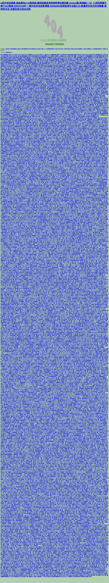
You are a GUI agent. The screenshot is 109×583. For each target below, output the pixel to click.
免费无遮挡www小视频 (85, 211)
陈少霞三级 (16, 367)
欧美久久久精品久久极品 (53, 108)
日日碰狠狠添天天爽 (73, 353)
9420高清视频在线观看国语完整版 (16, 203)
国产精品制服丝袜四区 (20, 447)
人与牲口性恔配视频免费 (48, 230)
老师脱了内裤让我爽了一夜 (12, 222)
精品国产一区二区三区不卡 (7, 295)
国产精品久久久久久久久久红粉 (29, 224)
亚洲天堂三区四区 (27, 278)
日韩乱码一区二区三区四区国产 (89, 439)
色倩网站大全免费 (7, 412)
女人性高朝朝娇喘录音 (73, 114)
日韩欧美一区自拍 (49, 289)
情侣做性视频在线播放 (20, 309)
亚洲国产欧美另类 (74, 524)
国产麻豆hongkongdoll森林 (61, 392)
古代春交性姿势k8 (54, 92)
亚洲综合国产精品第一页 (17, 125)
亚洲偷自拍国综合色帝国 (67, 309)
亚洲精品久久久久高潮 (12, 439)
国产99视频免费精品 (86, 342)
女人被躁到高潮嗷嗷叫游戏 (49, 111)
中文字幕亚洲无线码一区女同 (34, 405)
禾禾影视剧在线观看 (24, 115)
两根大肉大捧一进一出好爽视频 (100, 125)
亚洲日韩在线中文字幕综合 (40, 418)
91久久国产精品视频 (81, 536)
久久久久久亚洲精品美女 (81, 417)
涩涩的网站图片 (48, 265)
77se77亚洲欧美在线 (22, 361)
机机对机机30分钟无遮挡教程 (88, 245)
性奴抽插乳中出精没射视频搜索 (82, 464)
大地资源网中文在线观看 (28, 131)
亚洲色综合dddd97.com (44, 478)
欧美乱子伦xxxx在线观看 (79, 153)
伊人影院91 (78, 561)
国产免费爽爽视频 (55, 162)
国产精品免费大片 (100, 397)
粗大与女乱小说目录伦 (78, 256)
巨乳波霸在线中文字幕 (35, 433)
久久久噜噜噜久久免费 (28, 528)
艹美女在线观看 (92, 405)
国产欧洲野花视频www (43, 477)
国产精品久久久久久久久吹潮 (98, 369)
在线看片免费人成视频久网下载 (52, 440)
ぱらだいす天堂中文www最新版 (82, 202)
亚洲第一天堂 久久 (8, 108)
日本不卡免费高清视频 (79, 287)
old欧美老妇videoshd (58, 242)
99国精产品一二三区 (14, 553)
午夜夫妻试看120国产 (99, 321)
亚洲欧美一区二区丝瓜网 (13, 96)
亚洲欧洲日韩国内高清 (38, 250)
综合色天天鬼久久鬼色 (91, 258)
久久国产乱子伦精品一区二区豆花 (9, 258)
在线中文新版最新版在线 (11, 150)
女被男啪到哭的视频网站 (24, 167)
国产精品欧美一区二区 (92, 392)
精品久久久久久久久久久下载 (31, 384)
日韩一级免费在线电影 (24, 377)
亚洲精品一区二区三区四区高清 (34, 489)
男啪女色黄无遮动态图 (21, 571)
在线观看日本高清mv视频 (50, 352)
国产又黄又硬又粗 (90, 153)
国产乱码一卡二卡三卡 (78, 477)
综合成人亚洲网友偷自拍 (80, 168)
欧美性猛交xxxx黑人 (21, 189)
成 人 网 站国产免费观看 (19, 127)
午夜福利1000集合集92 (76, 544)
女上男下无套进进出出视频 (65, 267)
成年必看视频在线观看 (87, 399)
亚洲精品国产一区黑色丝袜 (19, 352)
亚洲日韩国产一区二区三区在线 (53, 336)
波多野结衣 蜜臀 (30, 383)
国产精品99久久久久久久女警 (34, 73)
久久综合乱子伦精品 (98, 76)
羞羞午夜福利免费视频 (48, 225)
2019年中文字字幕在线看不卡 (86, 148)
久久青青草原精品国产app (44, 272)
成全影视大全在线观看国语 (45, 193)
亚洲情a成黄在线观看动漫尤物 (12, 159)
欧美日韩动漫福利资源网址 (53, 100)
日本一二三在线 (18, 193)
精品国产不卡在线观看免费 (53, 247)
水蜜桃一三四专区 (38, 71)
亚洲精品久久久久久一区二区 (58, 333)
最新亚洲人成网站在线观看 (33, 411)
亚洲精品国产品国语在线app (54, 259)
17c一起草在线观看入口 (66, 105)
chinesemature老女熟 (9, 368)
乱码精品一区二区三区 (30, 493)
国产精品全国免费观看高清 (7, 572)
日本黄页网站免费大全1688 (14, 224)
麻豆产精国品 (67, 103)
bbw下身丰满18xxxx (18, 552)
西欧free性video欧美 (94, 311)
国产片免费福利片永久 (77, 468)
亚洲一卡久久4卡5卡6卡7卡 (59, 511)
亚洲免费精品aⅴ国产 (80, 368)
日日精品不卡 (95, 211)
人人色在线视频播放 (53, 493)
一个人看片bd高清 (83, 425)
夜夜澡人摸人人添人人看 (38, 339)
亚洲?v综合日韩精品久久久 (47, 249)
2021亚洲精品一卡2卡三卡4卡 (15, 393)
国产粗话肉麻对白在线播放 (69, 528)
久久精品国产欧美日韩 (72, 111)
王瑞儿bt (72, 434)
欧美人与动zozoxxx (27, 302)
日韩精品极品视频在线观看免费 (18, 405)
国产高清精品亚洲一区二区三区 (46, 496)
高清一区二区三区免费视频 (15, 283)
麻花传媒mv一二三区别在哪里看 (99, 556)
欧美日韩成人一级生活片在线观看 (39, 178)
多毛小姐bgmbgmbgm (33, 511)
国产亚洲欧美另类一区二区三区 (15, 543)
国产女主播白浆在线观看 (51, 550)
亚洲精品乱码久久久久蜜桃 (93, 124)
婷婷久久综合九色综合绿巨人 (48, 74)
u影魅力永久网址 (30, 315)
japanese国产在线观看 (64, 121)
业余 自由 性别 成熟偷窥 (47, 378)
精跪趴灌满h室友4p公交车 (70, 437)
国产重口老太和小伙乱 (6, 198)
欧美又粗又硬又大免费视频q (20, 334)
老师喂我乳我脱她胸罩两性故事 (75, 265)
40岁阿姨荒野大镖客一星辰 (85, 515)
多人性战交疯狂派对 (34, 427)
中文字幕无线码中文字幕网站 (9, 514)
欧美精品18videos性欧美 (18, 355)
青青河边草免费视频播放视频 (10, 134)
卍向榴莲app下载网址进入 (91, 130)
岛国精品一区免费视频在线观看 (67, 547)
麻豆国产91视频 (82, 565)
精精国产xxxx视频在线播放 (72, 349)
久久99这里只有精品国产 (83, 450)
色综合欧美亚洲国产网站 (64, 506)
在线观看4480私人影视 (94, 558)
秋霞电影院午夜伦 (71, 462)
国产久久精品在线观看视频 (27, 328)
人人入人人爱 (16, 108)
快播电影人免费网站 (85, 458)
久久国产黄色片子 (82, 134)
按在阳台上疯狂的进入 (60, 115)
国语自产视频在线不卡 (30, 552)
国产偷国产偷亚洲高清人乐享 (71, 150)
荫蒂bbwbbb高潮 (31, 477)
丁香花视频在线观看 (29, 237)
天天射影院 (11, 208)
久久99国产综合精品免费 (50, 153)
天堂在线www (83, 114)
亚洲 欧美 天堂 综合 (41, 564)
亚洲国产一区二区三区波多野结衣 (62, 195)
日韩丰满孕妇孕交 (89, 137)
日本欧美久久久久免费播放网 (19, 77)
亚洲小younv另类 (45, 174)
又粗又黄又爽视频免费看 (68, 187)
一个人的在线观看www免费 (21, 392)
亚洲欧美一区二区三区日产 (51, 353)
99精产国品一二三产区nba (17, 493)
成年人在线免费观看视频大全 (58, 227)
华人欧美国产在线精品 (102, 328)
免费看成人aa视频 (93, 436)
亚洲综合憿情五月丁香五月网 (49, 555)
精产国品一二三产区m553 (71, 559)
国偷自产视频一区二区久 (36, 484)
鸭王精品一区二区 (103, 396)
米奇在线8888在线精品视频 (21, 152)
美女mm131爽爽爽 (46, 320)
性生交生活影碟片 (18, 192)
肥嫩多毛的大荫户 (9, 428)
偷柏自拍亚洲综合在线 (84, 250)
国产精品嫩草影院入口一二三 (79, 440)
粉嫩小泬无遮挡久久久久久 (43, 345)
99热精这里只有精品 (19, 233)
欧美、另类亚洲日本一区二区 (68, 305)
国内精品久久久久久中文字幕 (29, 61)
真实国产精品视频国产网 (76, 90)
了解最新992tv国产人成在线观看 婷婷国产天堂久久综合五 (34, 186)
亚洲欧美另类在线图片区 (36, 330)
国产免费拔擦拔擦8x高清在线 (57, 345)
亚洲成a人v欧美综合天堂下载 (12, 500)
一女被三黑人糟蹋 (57, 364)
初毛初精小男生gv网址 (85, 270)
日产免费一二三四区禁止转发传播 (73, 483)
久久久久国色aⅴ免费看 (13, 86)
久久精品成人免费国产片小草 (40, 309)
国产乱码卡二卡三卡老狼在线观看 (91, 200)
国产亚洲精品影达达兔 (58, 417)
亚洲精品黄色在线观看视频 (73, 112)
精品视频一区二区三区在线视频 (98, 174)
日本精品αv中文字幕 (46, 255)
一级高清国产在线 (74, 461)
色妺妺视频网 (13, 381)
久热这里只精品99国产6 (96, 237)
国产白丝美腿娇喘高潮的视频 (54, 187)
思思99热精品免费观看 (91, 289)
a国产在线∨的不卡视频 (60, 467)
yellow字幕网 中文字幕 (81, 518)
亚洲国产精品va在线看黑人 (80, 161)
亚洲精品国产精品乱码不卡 (32, 127)
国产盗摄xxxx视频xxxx (15, 303)
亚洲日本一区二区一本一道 (17, 221)
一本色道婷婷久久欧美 (23, 195)
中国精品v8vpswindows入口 (79, 405)
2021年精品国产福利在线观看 (9, 421)
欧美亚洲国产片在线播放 (15, 92)
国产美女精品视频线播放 (97, 142)
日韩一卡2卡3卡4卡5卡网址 (8, 475)
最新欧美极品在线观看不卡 (88, 133)
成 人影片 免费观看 (91, 497)
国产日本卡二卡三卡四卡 (62, 318)
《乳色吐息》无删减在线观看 (33, 83)
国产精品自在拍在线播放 (57, 287)
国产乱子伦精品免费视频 (80, 86)
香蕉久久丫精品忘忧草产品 (16, 518)
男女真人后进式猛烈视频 (19, 369)
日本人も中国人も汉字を (14, 336)
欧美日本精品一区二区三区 (45, 270)
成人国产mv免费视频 (71, 218)
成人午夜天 (103, 312)
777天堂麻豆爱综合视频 (19, 246)
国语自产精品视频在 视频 (84, 514)
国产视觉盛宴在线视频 (44, 189)
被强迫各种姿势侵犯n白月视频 (88, 208)
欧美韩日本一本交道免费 (43, 159)
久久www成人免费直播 (29, 148)
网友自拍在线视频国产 (45, 334)
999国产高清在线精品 (59, 240)
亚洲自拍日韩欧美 (99, 87)
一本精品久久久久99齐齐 (24, 502)
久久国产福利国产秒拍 (19, 362)
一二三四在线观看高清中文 (51, 390)
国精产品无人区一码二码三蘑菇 (80, 280)
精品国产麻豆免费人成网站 (55, 283)
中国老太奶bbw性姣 (57, 368)
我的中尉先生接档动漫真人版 (79, 103)
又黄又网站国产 (41, 468)
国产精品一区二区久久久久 (82, 364)
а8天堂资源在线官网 (24, 76)
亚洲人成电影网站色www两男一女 (88, 530)
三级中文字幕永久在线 (26, 559)
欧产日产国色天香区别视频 (86, 214)
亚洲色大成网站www (11, 183)
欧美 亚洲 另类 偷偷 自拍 (17, 325)
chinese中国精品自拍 (32, 78)
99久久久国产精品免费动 (16, 522)
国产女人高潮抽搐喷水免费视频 (49, 464)
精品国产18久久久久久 (71, 199)
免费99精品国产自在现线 (7, 59)
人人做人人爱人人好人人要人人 (64, 62)
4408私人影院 (59, 214)
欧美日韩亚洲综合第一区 (38, 533)
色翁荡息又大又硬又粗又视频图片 (48, 120)
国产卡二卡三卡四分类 (29, 389)
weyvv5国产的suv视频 (21, 225)
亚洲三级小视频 (93, 519)
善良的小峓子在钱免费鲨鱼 (43, 150)
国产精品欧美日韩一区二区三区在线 (24, 314)
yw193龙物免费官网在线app (33, 387)
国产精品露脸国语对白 (80, 396)
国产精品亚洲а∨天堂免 (85, 353)
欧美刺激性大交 (12, 65)
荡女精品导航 (90, 362)
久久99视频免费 (52, 490)
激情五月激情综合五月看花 (90, 189)
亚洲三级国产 (36, 515)
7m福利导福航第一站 (100, 70)
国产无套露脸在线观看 (63, 212)
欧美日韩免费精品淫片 (74, 581)
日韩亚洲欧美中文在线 (30, 561)
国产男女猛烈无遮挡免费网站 (80, 286)
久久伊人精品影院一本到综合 (8, 146)
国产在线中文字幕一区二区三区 (64, 325)
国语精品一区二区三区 (36, 228)
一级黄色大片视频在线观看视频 (56, 356)
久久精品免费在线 (87, 84)
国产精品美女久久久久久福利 (16, 181)
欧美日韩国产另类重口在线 (26, 100)
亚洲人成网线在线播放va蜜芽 (84, 171)
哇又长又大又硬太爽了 (77, 178)
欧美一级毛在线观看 (34, 161)
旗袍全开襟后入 (32, 262)
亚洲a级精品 (91, 156)
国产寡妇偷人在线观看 (91, 65)
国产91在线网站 (37, 296)
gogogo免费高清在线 (41, 203)
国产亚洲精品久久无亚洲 (56, 556)
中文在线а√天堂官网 (28, 539)
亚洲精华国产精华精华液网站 (81, 222)
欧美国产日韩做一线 (65, 315)
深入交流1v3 (33, 293)
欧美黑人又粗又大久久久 (12, 118)
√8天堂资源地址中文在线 (58, 346)
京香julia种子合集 (73, 530)
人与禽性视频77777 (91, 336)
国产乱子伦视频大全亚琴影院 (51, 452)
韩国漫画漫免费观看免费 (49, 103)
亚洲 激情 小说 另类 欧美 (24, 205)
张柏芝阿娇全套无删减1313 (13, 575)
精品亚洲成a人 (71, 497)
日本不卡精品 (46, 562)
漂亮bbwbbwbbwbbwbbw (48, 70)
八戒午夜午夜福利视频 (82, 159)
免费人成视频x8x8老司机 (67, 471)
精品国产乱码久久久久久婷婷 (48, 299)
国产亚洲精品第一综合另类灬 (52, 315)
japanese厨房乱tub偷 (18, 270)
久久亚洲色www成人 (65, 162)
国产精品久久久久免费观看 (60, 290)
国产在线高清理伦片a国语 (97, 350)
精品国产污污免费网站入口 (58, 327)
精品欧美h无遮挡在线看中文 (45, 221)
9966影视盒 (97, 162)
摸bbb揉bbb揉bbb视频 (47, 215)
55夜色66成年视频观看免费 (67, 165)
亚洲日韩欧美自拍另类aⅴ (23, 187)
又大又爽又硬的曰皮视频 (100, 61)
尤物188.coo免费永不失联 (60, 361)
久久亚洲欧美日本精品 (70, 572)
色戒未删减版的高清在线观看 (9, 312)
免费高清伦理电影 (101, 468)
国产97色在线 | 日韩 (40, 261)
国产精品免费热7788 (77, 383)
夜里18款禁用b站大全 (97, 203)
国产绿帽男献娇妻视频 (60, 67)
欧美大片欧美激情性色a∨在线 (81, 295)
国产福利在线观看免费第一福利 (26, 421)
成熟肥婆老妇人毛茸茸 (63, 461)
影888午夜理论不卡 (12, 262)
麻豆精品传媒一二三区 (30, 345)
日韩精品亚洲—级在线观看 (37, 167)
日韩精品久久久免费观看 (100, 230)
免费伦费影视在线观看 (69, 369)
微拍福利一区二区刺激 (44, 125)
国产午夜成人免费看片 (90, 293)
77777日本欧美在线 (98, 422)
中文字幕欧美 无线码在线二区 (75, 189)
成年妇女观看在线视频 (33, 334)
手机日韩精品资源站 (32, 209)
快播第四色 (91, 198)
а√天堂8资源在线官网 (88, 118)
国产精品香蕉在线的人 (85, 403)
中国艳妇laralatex (7, 458)
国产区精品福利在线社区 (8, 525)
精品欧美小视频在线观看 (38, 325)
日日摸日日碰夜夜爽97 (79, 539)
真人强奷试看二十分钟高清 (48, 137)
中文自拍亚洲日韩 (34, 317)
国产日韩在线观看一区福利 (55, 262)
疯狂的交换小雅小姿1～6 (75, 274)
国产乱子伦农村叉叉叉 (9, 259)
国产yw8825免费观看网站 (46, 321)
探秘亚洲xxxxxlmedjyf (21, 572)
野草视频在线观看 (96, 262)
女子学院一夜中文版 (92, 434)
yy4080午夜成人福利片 (8, 350)
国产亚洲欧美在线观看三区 (43, 561)
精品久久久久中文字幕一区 (50, 146)
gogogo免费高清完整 (74, 387)
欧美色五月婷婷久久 (40, 539)
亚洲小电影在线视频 (38, 175)
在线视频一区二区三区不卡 (35, 152)
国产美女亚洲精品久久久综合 (87, 196)
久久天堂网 (92, 246)
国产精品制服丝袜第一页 (56, 575)
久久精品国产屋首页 (32, 469)
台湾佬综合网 (34, 496)
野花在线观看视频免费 (100, 146)
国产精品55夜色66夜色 (91, 415)
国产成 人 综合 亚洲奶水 (51, 167)
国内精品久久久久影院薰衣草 (22, 293)
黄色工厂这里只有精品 (43, 374)
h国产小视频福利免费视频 (46, 427)
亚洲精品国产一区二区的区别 (45, 143)
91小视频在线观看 (53, 245)
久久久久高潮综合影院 (6, 242)
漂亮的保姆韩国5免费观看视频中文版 (18, 467)
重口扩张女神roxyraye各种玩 (26, 414)
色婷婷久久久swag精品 (93, 117)
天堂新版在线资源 (54, 481)
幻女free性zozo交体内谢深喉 (69, 565)
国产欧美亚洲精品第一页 (33, 491)
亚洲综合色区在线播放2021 (26, 367)
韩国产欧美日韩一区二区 (66, 481)
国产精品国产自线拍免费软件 (89, 494)
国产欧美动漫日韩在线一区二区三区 (91, 274)
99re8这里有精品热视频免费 (14, 165)
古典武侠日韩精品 (37, 278)
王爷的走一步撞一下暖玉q (24, 480)
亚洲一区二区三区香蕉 (92, 378)
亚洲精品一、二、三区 (38, 550)
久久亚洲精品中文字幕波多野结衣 (82, 371)
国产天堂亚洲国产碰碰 (19, 333)
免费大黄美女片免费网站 (38, 289)
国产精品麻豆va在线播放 (89, 252)
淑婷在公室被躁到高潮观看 (54, 515)
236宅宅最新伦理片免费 (15, 340)
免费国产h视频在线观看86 (93, 259)
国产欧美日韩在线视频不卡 (10, 250)
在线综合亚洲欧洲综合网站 (78, 220)
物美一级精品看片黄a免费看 (67, 518)
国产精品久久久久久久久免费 (35, 77)
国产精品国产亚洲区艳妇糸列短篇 (53, 439)
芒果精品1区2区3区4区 (57, 300)
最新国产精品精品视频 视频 (23, 425)
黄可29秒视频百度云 (7, 333)
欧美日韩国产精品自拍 (94, 546)
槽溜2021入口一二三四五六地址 (68, 217)
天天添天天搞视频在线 (41, 277)
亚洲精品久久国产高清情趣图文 (50, 118)
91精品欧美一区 (84, 93)
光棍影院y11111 (103, 89)
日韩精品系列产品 (86, 140)
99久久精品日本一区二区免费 (18, 581)
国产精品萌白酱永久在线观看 (31, 206)
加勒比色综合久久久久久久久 (96, 128)
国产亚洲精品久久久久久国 (12, 446)
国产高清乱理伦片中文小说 (98, 403)
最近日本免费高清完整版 (84, 556)
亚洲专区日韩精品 (71, 343)
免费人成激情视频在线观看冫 (88, 506)
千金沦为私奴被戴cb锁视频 (51, 422)
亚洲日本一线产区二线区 (13, 253)
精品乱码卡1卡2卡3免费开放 (67, 173)
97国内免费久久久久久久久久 (43, 148)
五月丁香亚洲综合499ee (16, 499)
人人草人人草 (73, 146)
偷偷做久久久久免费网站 (45, 78)
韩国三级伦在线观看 (32, 162)
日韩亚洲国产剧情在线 (82, 306)
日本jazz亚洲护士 (94, 243)
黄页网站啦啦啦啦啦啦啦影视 (98, 233)
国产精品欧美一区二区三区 (99, 566)
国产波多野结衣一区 (10, 569)
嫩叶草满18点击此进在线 (9, 496)
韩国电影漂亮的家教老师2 (28, 349)
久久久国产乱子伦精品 (67, 394)
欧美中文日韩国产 (99, 302)
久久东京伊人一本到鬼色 (28, 303)
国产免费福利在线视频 (42, 519)
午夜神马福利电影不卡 (89, 167)
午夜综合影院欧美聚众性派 (95, 199)
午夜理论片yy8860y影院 (70, 183)
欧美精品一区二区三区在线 (40, 306)
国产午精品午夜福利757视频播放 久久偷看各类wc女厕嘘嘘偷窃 (41, 347)
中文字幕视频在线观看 (75, 140)
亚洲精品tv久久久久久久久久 (60, 433)
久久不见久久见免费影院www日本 (52, 73)
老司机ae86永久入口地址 (9, 297)
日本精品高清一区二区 (54, 281)
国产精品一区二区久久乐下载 (52, 518)
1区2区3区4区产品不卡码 (28, 434)
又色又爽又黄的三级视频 (27, 265)
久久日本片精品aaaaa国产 (31, 270)
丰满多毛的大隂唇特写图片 (60, 571)
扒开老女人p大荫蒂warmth (66, 86)
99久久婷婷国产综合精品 (86, 571)
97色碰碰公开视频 (67, 569)
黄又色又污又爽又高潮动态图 (81, 108)
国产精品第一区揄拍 (90, 212)
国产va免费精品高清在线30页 (9, 105)
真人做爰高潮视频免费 (32, 343)
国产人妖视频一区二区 (54, 519)
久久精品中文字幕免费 (95, 165)
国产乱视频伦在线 (54, 271)
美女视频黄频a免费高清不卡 (31, 424)
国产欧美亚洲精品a (84, 496)
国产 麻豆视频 (36, 472)
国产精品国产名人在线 (18, 564)
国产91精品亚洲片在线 (68, 427)
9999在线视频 (65, 261)
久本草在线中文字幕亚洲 (46, 541)
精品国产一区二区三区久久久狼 (46, 581)
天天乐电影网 (93, 96)
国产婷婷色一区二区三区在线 (65, 449)
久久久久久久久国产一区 (28, 255)
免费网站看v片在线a (21, 337)
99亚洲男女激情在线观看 (44, 224)
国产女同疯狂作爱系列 (46, 433)
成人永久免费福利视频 (27, 340)
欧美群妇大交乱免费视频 (11, 124)
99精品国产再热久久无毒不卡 (88, 491)
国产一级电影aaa (102, 112)
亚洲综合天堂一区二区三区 (60, 139)
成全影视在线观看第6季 (85, 125)
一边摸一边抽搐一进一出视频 (71, 270)
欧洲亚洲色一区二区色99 (65, 317)
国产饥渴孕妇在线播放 (8, 478)
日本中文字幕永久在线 (57, 450)
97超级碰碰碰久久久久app (7, 162)
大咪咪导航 (29, 309)
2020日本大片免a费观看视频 (71, 214)
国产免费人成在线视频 (83, 246)
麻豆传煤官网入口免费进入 (63, 399)
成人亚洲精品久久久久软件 (85, 509)
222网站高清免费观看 (32, 184)
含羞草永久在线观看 (52, 286)
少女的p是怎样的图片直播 (21, 236)
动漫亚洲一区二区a (57, 503)
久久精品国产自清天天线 (56, 528)
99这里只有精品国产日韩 (32, 355)
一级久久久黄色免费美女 (95, 465)
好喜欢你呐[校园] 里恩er (86, 239)
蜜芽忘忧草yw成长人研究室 (66, 174)
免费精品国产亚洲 (31, 331)
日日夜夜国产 (38, 456)
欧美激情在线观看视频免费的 (19, 331)
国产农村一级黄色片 (91, 131)
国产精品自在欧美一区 (37, 146)
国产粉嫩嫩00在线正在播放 (88, 242)
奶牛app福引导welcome (78, 336)
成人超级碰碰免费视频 (66, 375)
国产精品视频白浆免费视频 (92, 574)
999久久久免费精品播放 (96, 496)
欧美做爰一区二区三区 (53, 165)
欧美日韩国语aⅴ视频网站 (54, 421)
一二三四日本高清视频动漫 (28, 512)
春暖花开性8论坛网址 (94, 181)
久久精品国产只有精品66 (48, 387)
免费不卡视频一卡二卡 (26, 390)
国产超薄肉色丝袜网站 (99, 446)
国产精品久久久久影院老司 (64, 297)
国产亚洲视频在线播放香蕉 (25, 153)
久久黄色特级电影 (64, 92)
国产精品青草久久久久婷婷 (26, 406)
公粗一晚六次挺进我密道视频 (50, 449)
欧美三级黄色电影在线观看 (16, 455)
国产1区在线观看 (79, 478)
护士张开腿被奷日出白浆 (82, 411)
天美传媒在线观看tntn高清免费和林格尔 (69, 521)
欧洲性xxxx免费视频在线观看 (26, 81)
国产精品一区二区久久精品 (65, 245)
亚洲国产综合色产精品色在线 (73, 550)
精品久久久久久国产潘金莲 (32, 128)
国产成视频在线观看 (53, 302)
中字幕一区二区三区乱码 (48, 577)
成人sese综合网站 (49, 537)
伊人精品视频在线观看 (43, 369)
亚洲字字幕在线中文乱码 (34, 464)
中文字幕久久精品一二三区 (33, 249)
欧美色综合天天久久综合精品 (93, 220)
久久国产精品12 (87, 195)
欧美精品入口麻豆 (20, 494)
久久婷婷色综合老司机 (42, 262)
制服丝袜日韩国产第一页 (12, 409)
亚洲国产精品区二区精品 (47, 430)
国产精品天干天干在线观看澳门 (92, 493)
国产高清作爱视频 (18, 278)
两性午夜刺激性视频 (45, 202)
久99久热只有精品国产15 (23, 297)
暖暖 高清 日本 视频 (67, 117)
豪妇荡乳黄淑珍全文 (88, 175)
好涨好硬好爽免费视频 (91, 68)
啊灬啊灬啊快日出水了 (99, 231)
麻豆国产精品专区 (85, 96)
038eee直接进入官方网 (60, 342)
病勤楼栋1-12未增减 (71, 115)
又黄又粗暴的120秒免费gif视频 (49, 434)
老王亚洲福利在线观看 (69, 368)
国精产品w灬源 (91, 168)
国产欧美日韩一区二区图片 (13, 353)
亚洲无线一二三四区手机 (41, 281)
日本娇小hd (81, 146)
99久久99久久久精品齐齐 (80, 156)
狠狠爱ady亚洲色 (96, 253)
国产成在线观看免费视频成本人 (56, 572)
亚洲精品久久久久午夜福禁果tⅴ (82, 527)
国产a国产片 (48, 409)
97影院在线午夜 (90, 525)
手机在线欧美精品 (47, 71)
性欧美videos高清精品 (93, 277)
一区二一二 (75, 325)
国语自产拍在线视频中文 (99, 483)
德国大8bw (86, 174)
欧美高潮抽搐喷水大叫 (51, 512)
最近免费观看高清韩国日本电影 (71, 125)
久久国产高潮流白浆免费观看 (91, 184)
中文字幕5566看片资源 (8, 212)
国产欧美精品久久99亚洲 (41, 553)
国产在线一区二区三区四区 (59, 180)
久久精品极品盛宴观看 (86, 389)
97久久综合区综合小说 (82, 343)
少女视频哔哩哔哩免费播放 (18, 168)
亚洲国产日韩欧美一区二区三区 (12, 390)
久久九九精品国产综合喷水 (75, 175)
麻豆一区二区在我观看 (20, 162)
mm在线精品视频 (67, 161)
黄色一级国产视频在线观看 (72, 402)
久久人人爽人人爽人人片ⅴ (71, 308)
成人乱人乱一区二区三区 (35, 230)
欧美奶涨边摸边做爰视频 (33, 208)
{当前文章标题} (8, 57)
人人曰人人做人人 (96, 433)
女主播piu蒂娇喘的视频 (18, 114)
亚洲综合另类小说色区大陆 (79, 453)
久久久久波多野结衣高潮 (84, 430)
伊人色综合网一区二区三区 (62, 230)
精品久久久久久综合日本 (100, 284)
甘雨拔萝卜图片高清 (49, 115)
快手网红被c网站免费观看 (96, 540)
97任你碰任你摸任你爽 (53, 200)
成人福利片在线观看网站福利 (85, 374)
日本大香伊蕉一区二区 (36, 497)
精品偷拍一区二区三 (38, 527)
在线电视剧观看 (73, 330)
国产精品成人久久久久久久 (58, 96)
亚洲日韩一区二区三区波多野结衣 (12, 547)
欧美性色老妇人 (22, 173)
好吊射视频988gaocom (86, 145)
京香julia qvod (60, 158)
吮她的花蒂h (97, 296)
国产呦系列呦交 (27, 543)
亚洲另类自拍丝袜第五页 (22, 67)
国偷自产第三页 (95, 430)
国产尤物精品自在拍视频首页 (21, 70)
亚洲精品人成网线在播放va (81, 64)
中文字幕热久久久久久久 (62, 99)
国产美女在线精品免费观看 (70, 246)
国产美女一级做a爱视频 (15, 217)
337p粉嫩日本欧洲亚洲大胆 (73, 342)
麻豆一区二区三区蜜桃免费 (56, 578)
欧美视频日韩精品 (30, 286)
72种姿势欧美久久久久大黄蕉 (51, 86)
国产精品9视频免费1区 (12, 471)
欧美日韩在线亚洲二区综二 (74, 180)
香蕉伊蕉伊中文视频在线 (35, 361)
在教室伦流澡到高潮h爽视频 (28, 402)
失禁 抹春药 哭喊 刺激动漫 (7, 293)
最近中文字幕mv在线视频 (21, 212)
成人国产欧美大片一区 (94, 377)
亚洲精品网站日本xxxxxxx (25, 267)
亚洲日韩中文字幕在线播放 (99, 342)
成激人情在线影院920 (19, 489)
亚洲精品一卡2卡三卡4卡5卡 (99, 500)
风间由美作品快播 (31, 271)
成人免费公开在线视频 (59, 514)
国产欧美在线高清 (50, 214)
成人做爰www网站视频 (94, 134)
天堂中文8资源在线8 (29, 521)
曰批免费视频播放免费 (32, 372)
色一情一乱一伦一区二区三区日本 (23, 295)
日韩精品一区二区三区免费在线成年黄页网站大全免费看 (24, 130)
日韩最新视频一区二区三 (47, 392)
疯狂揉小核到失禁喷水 (19, 541)
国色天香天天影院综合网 (87, 367)
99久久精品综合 (42, 89)
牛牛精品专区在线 (93, 100)
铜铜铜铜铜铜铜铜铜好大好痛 (67, 358)
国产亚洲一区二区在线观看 (57, 308)
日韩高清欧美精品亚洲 (31, 397)
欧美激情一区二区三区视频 (41, 359)
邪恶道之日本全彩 (20, 65)
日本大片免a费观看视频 (6, 128)
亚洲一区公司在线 (87, 67)
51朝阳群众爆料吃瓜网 (19, 93)
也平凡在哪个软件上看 (59, 349)
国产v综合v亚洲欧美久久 (22, 99)
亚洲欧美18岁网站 (59, 559)
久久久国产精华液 (11, 343)
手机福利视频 (91, 518)
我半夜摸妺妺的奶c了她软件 (75, 209)
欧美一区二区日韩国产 (93, 437)
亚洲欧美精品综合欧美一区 (86, 508)
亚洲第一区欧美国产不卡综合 (63, 278)
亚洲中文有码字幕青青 (55, 159)
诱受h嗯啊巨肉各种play (77, 278)
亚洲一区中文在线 (97, 509)
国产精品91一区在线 (32, 581)
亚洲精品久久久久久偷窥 (32, 514)
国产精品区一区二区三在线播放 (41, 340)
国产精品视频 (57, 430)
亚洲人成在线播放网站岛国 (63, 490)
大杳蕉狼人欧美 (70, 233)
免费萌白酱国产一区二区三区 (33, 503)
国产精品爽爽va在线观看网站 (89, 561)
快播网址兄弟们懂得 (82, 109)
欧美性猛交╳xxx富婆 (99, 150)
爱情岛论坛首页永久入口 (82, 181)
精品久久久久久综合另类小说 (34, 123)
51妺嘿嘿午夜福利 (75, 93)
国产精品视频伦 (38, 574)
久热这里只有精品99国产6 (41, 328)
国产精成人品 (67, 178)
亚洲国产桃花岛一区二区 (15, 239)
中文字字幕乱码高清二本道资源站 (20, 62)
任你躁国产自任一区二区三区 (60, 143)
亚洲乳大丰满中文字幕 (82, 305)
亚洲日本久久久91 (81, 78)
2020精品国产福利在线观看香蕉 (16, 561)
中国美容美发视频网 (80, 68)
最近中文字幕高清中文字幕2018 (37, 190)
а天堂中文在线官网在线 (14, 375)
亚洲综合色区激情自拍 (24, 409)
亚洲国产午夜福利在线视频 (36, 312)
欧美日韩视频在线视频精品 (59, 255)
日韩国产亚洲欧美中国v (100, 143)
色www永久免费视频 (43, 168)
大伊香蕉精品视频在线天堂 (84, 268)
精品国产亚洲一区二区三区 (101, 322)
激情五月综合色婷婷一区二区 (73, 231)
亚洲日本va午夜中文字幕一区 (75, 80)
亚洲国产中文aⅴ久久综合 (20, 271)
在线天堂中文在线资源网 (42, 471)
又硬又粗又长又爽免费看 (41, 237)
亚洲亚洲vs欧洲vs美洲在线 (65, 164)
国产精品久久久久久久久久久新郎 (88, 112)
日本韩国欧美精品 (100, 381)
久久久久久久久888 (64, 443)
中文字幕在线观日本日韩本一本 (10, 115)
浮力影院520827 (94, 364)
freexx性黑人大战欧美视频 (31, 256)
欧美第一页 (91, 234)
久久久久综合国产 (65, 93)
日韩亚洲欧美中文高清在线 (72, 196)
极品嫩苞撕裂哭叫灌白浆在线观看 (47, 184)
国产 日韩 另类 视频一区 (15, 84)
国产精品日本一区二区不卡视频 (87, 186)
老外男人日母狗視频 (52, 89)
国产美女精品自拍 (37, 455)
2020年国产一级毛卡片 (50, 175)
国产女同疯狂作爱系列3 (59, 425)
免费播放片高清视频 (8, 541)
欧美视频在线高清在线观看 (45, 425)
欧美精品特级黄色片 (88, 143)
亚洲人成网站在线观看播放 (85, 99)
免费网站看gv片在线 (22, 156)
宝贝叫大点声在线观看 (60, 496)
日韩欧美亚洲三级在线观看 (53, 358)
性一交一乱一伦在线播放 (95, 499)
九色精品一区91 (60, 103)
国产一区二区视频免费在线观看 (82, 233)
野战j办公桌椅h (23, 184)
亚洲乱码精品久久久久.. (101, 286)
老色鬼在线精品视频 (44, 109)
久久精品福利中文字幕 (20, 383)
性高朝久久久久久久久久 (7, 70)
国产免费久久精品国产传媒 (50, 484)
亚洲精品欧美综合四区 (71, 74)
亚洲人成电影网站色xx (70, 78)
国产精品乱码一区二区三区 (43, 380)
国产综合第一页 (17, 300)
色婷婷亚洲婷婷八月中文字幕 (47, 114)
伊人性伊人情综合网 (88, 449)
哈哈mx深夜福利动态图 (40, 547)
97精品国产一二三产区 (21, 73)
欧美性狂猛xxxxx (52, 274)
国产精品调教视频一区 (11, 480)
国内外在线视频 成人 (29, 396)
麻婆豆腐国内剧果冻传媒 (75, 98)
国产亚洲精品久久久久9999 (20, 170)
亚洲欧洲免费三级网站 (40, 530)
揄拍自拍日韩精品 (64, 553)
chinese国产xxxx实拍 (51, 506)
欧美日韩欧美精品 (83, 71)
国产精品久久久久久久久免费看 (62, 459)
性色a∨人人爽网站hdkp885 (32, 292)
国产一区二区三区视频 (21, 346)
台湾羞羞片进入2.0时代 (59, 218)
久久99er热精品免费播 (78, 415)
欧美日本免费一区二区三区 (14, 456)
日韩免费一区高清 (95, 524)
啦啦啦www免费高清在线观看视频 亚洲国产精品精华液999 (91, 356)
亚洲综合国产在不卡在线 (39, 65)
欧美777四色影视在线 (38, 153)
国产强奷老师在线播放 (9, 133)
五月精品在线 (29, 65)
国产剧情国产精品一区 (18, 128)
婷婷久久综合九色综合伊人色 (9, 533)
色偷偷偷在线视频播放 (8, 489)
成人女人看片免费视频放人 (40, 559)
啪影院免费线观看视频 (28, 508)
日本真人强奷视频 (73, 431)
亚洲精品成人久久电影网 (82, 234)
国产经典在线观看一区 (28, 465)
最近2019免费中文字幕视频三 (9, 195)
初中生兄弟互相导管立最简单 (17, 174)
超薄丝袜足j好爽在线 (95, 393)
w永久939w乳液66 (47, 455)
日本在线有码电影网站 (64, 302)
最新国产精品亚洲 (60, 156)
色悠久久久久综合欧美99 (37, 324)
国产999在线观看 (39, 315)
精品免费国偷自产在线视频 (61, 321)
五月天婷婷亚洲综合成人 (98, 515)
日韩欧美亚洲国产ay (66, 440)
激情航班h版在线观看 (80, 419)
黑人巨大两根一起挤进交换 (9, 337)
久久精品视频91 (82, 562)
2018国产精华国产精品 (98, 195)
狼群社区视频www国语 (66, 415)
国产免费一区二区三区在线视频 (74, 67)
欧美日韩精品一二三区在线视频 (17, 486)
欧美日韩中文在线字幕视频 (9, 320)
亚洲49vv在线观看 (40, 506)
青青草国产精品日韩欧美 (74, 409)
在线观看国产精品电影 (63, 87)
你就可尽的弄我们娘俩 (48, 525)
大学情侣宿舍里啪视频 (49, 527)
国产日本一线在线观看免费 (70, 562)
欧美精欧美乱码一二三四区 (58, 272)
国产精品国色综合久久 (27, 165)
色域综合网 (54, 256)
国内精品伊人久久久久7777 (61, 581)
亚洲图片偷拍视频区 (40, 303)
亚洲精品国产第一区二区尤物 (95, 109)
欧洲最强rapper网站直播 (31, 534)
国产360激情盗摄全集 (51, 65)
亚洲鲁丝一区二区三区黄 (28, 456)
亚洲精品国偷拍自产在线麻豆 (57, 59)
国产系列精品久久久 (82, 199)
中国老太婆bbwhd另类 (65, 436)
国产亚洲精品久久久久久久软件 (86, 447)
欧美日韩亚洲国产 (31, 173)
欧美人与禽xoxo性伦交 (54, 306)
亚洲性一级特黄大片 (17, 508)
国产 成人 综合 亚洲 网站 (26, 95)
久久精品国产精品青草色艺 (84, 142)
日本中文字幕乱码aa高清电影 (29, 368)
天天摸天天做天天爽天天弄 (89, 502)
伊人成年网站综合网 (80, 578)
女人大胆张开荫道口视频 (43, 59)
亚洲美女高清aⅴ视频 (33, 189)
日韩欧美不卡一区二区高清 (32, 140)
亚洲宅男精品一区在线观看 (81, 414)
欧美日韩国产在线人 (20, 315)
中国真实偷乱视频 (98, 489)
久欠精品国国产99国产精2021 (31, 198)
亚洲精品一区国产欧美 (92, 114)
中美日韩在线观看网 (33, 459)
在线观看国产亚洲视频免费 (95, 215)
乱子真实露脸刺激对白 (63, 347)
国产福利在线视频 (24, 230)
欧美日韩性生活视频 (6, 168)
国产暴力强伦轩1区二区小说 (46, 384)
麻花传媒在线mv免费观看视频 (14, 468)
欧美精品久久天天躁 (21, 343)
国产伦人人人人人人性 (77, 167)
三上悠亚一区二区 (82, 475)
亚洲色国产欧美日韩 (84, 221)
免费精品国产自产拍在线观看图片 (78, 392)
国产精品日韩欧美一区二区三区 (81, 123)
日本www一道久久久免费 (93, 331)
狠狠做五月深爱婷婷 (84, 237)
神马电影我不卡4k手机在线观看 (81, 105)
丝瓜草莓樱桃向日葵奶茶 (25, 121)
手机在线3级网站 (41, 177)
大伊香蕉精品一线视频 (16, 252)
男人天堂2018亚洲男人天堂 (82, 346)
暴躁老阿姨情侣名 (29, 359)
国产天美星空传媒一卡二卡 (44, 447)
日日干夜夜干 (77, 471)
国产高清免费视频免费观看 (13, 442)
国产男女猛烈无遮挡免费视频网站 (12, 452)
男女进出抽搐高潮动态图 (77, 130)
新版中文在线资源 (68, 287)
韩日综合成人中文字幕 (31, 494)
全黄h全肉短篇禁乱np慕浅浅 (88, 550)
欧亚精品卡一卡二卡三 (81, 547)
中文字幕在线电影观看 (48, 77)
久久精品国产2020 (99, 518)
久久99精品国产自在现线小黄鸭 (95, 368)
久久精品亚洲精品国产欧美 (65, 453)
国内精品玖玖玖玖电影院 (101, 309)
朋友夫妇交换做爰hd (46, 503)
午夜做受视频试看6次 (43, 578)
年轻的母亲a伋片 (84, 484)
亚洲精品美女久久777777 (86, 76)
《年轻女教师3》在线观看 (40, 239)
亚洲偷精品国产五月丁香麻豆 (31, 342)
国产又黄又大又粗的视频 (71, 272)
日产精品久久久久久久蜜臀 (56, 186)
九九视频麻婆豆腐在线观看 (11, 121)
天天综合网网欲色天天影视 (9, 189)
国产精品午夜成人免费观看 (7, 364)
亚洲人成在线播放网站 (77, 73)
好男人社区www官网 (65, 468)
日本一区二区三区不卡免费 (64, 512)
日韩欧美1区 (58, 527)
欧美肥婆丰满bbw (71, 255)
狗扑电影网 (73, 443)
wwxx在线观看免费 (38, 86)
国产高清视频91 (21, 417)
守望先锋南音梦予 (65, 381)
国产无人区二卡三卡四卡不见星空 (65, 299)
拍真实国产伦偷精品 (80, 131)
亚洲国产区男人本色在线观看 (52, 190)
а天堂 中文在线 (24, 308)
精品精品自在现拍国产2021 (80, 117)
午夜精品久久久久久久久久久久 (87, 397)
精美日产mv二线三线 (52, 396)
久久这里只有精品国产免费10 (84, 566)
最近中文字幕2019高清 (16, 277)
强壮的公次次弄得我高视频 (75, 321)
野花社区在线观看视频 (93, 86)
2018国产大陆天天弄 (98, 83)
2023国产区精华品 (62, 484)
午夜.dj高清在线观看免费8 (46, 491)
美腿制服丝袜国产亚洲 (85, 467)
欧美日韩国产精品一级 (88, 275)
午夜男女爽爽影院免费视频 (50, 446)
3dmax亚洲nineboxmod (17, 234)
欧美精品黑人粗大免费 (54, 93)
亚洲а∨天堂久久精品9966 (69, 159)
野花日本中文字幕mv (37, 111)
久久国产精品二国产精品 (84, 206)
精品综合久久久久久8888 (12, 228)
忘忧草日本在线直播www (61, 249)
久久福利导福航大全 (87, 433)
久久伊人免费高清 (89, 256)
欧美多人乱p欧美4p (87, 500)
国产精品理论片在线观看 (14, 265)
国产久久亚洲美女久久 (47, 540)
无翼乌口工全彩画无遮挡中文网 (63, 130)
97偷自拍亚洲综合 (91, 74)
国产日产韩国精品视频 (64, 493)
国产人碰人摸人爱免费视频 (37, 409)
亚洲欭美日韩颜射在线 (20, 321)
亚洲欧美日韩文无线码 (26, 87)
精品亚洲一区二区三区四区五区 (50, 453)
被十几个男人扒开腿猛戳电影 (86, 486)
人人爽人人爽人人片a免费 (68, 487)
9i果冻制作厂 (92, 411)
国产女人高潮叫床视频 (60, 337)
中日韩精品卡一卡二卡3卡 (13, 490)
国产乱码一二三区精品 (89, 381)
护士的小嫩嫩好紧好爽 (40, 108)
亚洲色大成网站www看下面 (22, 211)
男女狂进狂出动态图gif (17, 175)
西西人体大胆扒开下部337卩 (23, 111)
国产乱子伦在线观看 (81, 277)
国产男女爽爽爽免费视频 (29, 277)
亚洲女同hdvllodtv (92, 424)
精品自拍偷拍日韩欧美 (83, 444)
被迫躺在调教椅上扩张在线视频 (10, 527)
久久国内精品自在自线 (41, 112)
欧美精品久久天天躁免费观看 (20, 218)
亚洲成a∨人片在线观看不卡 (86, 308)
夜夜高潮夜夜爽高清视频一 (44, 350)
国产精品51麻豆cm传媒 (83, 243)
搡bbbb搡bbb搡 (11, 71)
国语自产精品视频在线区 (54, 389)
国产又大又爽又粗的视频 (80, 331)
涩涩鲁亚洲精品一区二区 (68, 424)
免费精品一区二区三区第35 (65, 120)
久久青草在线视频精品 (6, 243)
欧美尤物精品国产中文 (81, 434)
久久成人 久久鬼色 (79, 149)
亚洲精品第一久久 (102, 434)
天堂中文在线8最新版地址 (40, 394)
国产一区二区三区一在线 (21, 453)
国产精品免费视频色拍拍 (47, 90)
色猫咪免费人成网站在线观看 (8, 411)
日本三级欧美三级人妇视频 (18, 487)
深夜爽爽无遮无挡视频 (101, 186)
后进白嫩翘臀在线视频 (56, 487)
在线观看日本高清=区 (6, 311)
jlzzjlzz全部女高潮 (102, 208)
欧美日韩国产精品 (43, 572)
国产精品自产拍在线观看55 (69, 277)
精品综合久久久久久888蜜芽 (98, 202)
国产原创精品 (71, 536)
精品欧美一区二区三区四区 (8, 425)
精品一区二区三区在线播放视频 (69, 505)
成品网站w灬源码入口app (9, 161)
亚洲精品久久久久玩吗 (68, 202)
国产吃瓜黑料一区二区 (48, 497)
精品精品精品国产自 (21, 491)
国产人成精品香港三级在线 (23, 178)
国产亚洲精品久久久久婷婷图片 (69, 515)
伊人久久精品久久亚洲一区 (98, 290)
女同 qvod (19, 368)
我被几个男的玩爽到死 (91, 386)
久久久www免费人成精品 (68, 561)
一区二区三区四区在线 (69, 68)
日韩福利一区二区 (77, 394)
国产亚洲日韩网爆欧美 (38, 390)
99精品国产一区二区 (95, 450)
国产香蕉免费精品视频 (11, 171)
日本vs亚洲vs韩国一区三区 (11, 76)
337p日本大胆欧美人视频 (27, 299)
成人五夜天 (73, 347)
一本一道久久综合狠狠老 (45, 534)
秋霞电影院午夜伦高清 (92, 419)
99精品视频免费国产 (15, 512)
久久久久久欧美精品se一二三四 (80, 436)
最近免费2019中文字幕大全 (37, 195)
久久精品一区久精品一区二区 (77, 253)
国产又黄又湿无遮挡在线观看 (83, 369)
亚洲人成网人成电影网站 (40, 421)
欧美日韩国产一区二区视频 (24, 339)
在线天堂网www (9, 93)
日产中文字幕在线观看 (80, 424)
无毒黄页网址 (11, 378)
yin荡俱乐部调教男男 (91, 120)
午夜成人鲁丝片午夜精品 (45, 437)
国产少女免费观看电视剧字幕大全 (23, 90)
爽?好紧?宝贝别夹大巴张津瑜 (77, 261)
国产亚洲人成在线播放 (32, 290)
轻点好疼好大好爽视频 (44, 183)
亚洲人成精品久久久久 (83, 115)
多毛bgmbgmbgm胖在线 (71, 127)
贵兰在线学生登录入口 (60, 472)
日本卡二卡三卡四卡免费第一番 (39, 187)
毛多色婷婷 (89, 565)
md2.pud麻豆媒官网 (87, 281)
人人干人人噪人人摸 (95, 272)
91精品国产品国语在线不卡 (53, 468)
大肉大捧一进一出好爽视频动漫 (81, 314)
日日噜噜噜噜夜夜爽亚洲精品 (55, 362)
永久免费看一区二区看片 (63, 146)
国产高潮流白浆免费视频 (99, 99)
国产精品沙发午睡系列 (100, 383)
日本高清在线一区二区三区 (40, 356)
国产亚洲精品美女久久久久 (59, 343)
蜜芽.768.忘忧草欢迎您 (46, 246)
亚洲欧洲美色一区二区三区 (7, 330)
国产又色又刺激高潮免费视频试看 (36, 337)
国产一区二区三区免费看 (68, 414)
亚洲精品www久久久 (74, 418)
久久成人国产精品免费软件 (40, 565)
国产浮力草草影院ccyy (38, 87)
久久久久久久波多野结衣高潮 (71, 300)
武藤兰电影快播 (42, 117)
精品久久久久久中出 (80, 102)
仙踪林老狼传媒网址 (40, 512)
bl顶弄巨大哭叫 (38, 103)
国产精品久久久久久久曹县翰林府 (35, 145)
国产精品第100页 (13, 81)
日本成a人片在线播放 (49, 196)
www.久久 (3, 253)
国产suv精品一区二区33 (57, 486)
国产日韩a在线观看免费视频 (37, 124)
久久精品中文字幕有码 (11, 267)
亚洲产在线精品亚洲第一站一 (47, 462)
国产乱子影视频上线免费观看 (70, 264)
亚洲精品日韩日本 (13, 153)
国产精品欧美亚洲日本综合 (70, 374)
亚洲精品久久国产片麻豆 (87, 230)
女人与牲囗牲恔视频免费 (99, 214)
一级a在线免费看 (69, 156)
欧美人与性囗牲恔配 (77, 106)
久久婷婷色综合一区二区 (15, 61)
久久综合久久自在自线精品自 (45, 139)
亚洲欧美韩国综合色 (87, 544)
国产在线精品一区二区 (101, 225)
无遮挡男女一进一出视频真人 (22, 330)
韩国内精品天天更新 (74, 577)
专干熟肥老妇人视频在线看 (31, 578)
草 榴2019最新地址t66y (15, 255)
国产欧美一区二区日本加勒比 (33, 98)
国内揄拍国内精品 (19, 345)
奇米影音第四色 (18, 478)
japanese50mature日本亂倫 (8, 123)
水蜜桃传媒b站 (102, 190)
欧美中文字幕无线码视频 (102, 292)
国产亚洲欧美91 (30, 93)
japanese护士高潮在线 (69, 359)
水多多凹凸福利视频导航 (97, 467)
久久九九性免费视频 (47, 170)
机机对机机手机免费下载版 (78, 365)
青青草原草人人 (82, 340)
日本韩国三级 (91, 425)
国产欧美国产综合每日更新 (23, 247)
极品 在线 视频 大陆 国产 (97, 264)
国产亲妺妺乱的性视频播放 (45, 242)
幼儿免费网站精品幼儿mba (83, 572)
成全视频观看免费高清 (36, 502)
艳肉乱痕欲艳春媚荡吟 (18, 458)
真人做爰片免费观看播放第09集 (14, 131)
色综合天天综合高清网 (36, 76)
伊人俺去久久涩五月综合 (15, 302)
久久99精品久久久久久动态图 (35, 440)
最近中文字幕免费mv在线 (51, 531)
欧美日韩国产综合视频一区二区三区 (47, 264)
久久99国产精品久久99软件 (16, 264)
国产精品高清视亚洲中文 (67, 371)
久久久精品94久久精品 (18, 242)
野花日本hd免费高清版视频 (14, 402)
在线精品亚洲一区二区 (17, 465)
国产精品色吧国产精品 (84, 272)
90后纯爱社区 (92, 71)
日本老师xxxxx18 (69, 222)
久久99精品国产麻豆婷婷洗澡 (61, 90)
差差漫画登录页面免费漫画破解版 (31, 522)
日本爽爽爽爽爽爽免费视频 (90, 318)
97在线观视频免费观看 (6, 449)
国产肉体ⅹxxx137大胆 (22, 537)
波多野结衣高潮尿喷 (83, 558)
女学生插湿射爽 (23, 477)
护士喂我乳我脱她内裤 (85, 400)
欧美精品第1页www (10, 67)
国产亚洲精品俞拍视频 (37, 253)
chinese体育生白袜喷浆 (27, 80)
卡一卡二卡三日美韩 (35, 320)
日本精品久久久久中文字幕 (54, 394)
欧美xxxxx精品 (42, 181)
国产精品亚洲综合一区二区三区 (45, 64)
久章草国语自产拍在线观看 (47, 472)
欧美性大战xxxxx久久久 (34, 284)
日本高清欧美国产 (6, 120)
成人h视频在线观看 (44, 317)
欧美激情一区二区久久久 (31, 417)
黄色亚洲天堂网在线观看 (99, 67)
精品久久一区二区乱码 (84, 290)
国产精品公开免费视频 (56, 202)
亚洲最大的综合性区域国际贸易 (100, 171)
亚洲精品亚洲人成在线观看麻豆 (57, 233)
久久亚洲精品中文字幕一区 (55, 234)
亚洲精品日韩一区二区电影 (9, 247)
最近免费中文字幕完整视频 (50, 121)
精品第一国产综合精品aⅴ (50, 297)
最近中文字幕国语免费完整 (70, 334)
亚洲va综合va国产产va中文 (96, 170)
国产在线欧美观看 (51, 367)
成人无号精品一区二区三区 (100, 461)
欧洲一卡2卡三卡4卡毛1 (78, 421)
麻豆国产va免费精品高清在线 (73, 198)
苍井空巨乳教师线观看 (93, 412)
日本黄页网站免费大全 (31, 272)
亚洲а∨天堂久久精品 (90, 149)
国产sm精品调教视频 (63, 65)
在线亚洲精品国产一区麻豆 (65, 314)
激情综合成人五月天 (57, 148)
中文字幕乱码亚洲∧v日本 (101, 196)
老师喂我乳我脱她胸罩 (54, 415)
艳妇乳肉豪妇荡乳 (24, 275)
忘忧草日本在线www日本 (45, 343)
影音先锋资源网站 (71, 311)
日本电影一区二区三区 (99, 152)
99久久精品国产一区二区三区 (64, 555)
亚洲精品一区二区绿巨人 (91, 315)
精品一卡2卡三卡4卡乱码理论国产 (68, 268)
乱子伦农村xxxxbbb (57, 246)
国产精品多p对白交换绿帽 (52, 539)
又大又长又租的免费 (98, 180)
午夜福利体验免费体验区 (20, 290)
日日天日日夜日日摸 (100, 148)
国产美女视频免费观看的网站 (94, 547)
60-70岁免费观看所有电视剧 (16, 112)
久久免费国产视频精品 (19, 397)
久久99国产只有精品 (58, 270)
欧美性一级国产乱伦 (91, 247)
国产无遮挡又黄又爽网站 (31, 221)
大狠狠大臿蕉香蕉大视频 (92, 121)
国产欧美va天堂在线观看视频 (94, 271)
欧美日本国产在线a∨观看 (27, 375)
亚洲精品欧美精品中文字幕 (67, 108)
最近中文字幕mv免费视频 (31, 242)
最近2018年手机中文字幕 (38, 164)
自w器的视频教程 (68, 289)
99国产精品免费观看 (88, 162)
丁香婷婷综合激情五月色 (91, 205)
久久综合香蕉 (58, 137)
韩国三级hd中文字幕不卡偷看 (49, 574)
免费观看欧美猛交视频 (53, 280)
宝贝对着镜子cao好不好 (99, 399)
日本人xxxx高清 (62, 118)
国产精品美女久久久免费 (28, 327)
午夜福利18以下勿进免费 (56, 183)
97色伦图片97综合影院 (41, 131)
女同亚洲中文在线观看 (45, 511)
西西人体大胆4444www (9, 417)
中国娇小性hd (36, 74)
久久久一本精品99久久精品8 (30, 143)
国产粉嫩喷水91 (90, 62)
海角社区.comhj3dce (88, 321)
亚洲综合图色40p (73, 553)
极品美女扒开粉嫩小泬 (95, 484)
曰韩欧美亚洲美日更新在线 (71, 193)
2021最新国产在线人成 (8, 431)
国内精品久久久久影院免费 (26, 222)
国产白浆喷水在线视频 (35, 158)
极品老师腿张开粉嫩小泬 (16, 550)
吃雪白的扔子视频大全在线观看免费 (38, 280)
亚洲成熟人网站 (64, 145)
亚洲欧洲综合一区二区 (77, 162)
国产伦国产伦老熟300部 (68, 377)
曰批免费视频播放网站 (47, 489)
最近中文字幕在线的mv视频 (31, 450)
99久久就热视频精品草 (16, 274)
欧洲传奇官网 (84, 198)
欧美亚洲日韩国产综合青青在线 (21, 412)
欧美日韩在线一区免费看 (86, 580)
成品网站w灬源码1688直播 (62, 577)
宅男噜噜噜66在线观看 (51, 383)
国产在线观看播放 (18, 428)
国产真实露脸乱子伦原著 (34, 155)
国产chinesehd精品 (29, 214)
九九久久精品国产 (44, 575)
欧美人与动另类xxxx (62, 475)
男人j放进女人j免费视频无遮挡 (21, 568)
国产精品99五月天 (18, 296)
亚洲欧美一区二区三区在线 (66, 200)
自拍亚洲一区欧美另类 (87, 180)
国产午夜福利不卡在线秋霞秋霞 (24, 102)
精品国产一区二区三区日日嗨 (30, 117)
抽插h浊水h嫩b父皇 (6, 64)
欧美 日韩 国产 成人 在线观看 (71, 296)
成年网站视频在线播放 (68, 259)
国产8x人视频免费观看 (26, 106)
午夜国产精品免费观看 (82, 255)
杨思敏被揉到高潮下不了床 (15, 103)
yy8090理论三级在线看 (65, 552)
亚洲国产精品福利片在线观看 (64, 442)
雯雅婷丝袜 (8, 140)
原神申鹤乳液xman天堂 (21, 155)
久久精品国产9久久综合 (23, 171)
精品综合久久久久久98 (65, 406)
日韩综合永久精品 (38, 352)
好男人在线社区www (15, 400)
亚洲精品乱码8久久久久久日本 (67, 177)
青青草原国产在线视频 (65, 220)
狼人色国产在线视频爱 (73, 221)
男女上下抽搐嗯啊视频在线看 (44, 431)
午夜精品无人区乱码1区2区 (45, 516)
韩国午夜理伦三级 (33, 308)
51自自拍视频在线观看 (30, 564)
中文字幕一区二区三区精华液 (30, 245)
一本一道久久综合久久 (59, 211)
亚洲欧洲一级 (48, 444)
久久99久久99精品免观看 (12, 186)
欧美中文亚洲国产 (32, 218)
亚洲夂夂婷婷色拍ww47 (84, 511)
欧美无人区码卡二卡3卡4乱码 (89, 490)
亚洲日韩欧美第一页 (39, 439)
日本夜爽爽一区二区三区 (7, 397)
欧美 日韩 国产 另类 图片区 (48, 156)
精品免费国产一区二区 (80, 259)
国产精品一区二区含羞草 (8, 236)
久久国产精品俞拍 (97, 374)
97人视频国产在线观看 (91, 442)
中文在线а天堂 (94, 95)
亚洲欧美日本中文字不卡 (91, 408)
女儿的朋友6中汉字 (94, 317)
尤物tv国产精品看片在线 (56, 150)
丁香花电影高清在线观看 (79, 62)
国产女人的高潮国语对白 (102, 161)
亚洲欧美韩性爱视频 (41, 173)
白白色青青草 (52, 109)
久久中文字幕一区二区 (17, 200)
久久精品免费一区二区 (33, 133)
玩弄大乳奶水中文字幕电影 (57, 127)
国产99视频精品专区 (92, 569)
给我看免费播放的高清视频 (36, 461)
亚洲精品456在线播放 (44, 424)
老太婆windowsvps (21, 227)
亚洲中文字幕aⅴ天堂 (61, 411)
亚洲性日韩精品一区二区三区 (99, 514)
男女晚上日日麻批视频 (72, 540)
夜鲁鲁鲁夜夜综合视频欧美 (34, 540)
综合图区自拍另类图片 (97, 511)
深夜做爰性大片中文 (72, 447)
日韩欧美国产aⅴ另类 (7, 271)
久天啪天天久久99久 (40, 214)
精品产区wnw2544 (44, 509)
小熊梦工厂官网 (72, 489)
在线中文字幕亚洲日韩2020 (62, 525)
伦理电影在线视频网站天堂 (20, 78)
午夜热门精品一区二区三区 (29, 268)
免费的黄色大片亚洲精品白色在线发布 (74, 568)
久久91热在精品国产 (51, 442)
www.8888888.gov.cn (77, 302)
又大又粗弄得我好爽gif (83, 95)
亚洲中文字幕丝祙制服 (36, 377)
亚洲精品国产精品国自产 (74, 389)
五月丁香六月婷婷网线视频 (27, 261)
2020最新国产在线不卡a (62, 400)
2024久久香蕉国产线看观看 (35, 225)
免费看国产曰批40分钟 (35, 236)
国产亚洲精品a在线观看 (102, 153)
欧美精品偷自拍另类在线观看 (67, 519)
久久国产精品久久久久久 (101, 62)
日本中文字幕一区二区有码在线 (10, 317)
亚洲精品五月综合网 (66, 73)
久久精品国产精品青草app (35, 180)
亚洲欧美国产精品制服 (83, 393)
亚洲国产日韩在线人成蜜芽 (37, 443)
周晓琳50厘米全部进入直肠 (17, 322)
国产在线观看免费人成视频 (83, 339)
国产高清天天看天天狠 (34, 70)
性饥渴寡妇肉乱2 (76, 500)
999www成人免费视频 (19, 199)
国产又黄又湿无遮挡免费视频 (17, 272)
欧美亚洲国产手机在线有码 (14, 434)
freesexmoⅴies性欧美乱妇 (48, 411)
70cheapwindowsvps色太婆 (56, 222)
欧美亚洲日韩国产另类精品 (92, 352)
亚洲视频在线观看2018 (38, 295)
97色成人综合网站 (30, 203)
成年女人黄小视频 (40, 212)
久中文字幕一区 (33, 211)
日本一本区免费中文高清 (85, 111)
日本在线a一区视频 (99, 541)
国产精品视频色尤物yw (67, 247)
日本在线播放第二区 (65, 524)
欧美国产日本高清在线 (66, 477)
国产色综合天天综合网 (82, 311)
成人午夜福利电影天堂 (36, 96)
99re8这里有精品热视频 (37, 353)
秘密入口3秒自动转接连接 (20, 231)
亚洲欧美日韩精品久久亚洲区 (82, 165)
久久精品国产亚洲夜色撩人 (96, 218)
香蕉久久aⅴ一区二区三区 (79, 481)
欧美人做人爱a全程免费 (71, 455)
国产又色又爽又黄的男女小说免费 (83, 324)
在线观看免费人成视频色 (19, 555)
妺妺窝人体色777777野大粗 (100, 145)
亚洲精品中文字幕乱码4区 (81, 190)
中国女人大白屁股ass (74, 145)
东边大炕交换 (102, 243)
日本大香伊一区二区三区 (39, 100)
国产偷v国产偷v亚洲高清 (68, 234)
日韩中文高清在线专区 (70, 171)
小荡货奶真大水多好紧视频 (35, 449)
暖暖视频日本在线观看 (16, 318)
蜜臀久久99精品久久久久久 (98, 330)
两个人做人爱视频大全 (53, 243)
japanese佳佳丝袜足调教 (7, 399)
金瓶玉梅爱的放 (43, 243)
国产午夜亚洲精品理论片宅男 (86, 325)
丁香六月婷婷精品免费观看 (13, 497)
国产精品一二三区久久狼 (51, 250)
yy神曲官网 (3, 165)
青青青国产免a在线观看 (49, 152)
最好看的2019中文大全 (27, 547)
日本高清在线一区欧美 (45, 403)
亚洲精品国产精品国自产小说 (91, 73)
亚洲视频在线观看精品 (65, 275)
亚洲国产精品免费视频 (29, 305)
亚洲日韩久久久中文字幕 (8, 571)
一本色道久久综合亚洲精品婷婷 (24, 418)
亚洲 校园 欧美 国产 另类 (34, 392)
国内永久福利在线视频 (31, 369)
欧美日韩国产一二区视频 (67, 386)
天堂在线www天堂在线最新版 (52, 105)
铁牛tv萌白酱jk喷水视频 (99, 394)
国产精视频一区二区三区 (61, 502)
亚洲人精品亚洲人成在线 (59, 541)
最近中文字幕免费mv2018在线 (63, 152)
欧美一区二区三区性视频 (35, 118)
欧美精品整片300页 (22, 123)
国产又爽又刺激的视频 (68, 533)
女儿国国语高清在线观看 (90, 468)
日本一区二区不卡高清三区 (30, 505)
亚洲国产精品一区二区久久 (87, 472)
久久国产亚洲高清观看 (55, 505)
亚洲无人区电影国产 (102, 293)
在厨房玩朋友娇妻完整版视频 (44, 311)
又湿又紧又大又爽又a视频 (53, 177)
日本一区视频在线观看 (99, 508)
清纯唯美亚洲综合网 (57, 437)
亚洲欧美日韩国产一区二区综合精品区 (90, 312)
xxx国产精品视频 (72, 109)
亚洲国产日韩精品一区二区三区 (77, 212)
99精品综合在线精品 (99, 275)
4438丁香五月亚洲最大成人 (65, 286)
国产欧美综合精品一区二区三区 (73, 83)
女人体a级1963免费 (93, 159)
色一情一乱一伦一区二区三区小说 (55, 483)
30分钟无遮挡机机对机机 (98, 140)
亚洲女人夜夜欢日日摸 (37, 446)
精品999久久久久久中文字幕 (23, 137)
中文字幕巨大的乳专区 (82, 462)
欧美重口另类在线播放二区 (66, 271)
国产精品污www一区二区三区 (84, 564)
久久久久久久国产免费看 (47, 522)
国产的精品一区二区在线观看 (45, 218)
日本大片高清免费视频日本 (28, 92)
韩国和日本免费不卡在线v (95, 406)
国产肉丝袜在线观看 (67, 336)
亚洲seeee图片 (21, 514)
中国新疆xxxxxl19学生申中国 (21, 68)
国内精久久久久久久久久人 (62, 98)
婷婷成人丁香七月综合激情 (60, 265)
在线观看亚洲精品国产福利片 (90, 297)
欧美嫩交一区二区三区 (77, 297)
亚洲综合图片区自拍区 (31, 431)
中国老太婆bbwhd (5, 237)
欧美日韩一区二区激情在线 (25, 422)
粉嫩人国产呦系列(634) (6, 199)
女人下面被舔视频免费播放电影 (80, 406)
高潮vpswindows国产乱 (30, 458)
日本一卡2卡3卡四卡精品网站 (28, 519)
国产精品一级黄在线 (8, 362)
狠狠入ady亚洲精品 (56, 561)
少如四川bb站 (91, 158)
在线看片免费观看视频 (66, 412)
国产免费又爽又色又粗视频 (20, 177)
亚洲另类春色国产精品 (17, 142)
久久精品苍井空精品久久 (41, 414)
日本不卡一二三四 (14, 230)
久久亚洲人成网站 (91, 103)
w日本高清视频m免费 (89, 225)
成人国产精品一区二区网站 (101, 362)
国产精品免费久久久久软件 (9, 365)
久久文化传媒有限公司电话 (22, 202)
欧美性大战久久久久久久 (8, 346)
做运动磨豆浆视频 (27, 192)
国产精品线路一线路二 (16, 281)
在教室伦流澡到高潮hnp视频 (8, 74)
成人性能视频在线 (70, 534)
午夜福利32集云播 (59, 289)
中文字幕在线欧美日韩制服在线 (45, 393)
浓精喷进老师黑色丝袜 (6, 328)
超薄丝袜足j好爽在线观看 (78, 120)
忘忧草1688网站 (76, 312)
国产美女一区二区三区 (52, 521)
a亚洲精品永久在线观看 (89, 90)
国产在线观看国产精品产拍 (72, 211)
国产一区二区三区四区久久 (23, 496)
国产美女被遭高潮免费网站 (58, 339)
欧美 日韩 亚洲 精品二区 (41, 142)
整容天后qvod (14, 158)
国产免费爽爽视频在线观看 (46, 514)
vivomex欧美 (82, 193)
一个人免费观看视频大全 (14, 220)
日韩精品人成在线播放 (29, 112)
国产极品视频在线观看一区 (61, 225)
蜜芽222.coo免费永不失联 (20, 577)
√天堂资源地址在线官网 (51, 87)
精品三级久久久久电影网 (71, 393)
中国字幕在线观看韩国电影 (95, 522)
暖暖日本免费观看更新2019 (87, 227)
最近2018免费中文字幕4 (61, 134)
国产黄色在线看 (42, 494)
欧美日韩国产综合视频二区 (60, 128)
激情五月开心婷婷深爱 (99, 281)
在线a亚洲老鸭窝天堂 (58, 568)
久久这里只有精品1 (52, 365)
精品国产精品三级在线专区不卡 (36, 467)
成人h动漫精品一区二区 (14, 261)
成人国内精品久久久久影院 (101, 256)
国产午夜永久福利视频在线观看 (40, 283)
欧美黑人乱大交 (48, 533)
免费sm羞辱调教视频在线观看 (94, 340)
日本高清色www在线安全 (90, 178)
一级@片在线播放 (97, 469)
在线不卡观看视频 (45, 149)
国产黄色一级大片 (32, 139)
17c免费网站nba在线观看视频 (19, 546)
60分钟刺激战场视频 (55, 477)
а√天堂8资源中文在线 (86, 402)
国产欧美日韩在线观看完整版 (16, 305)
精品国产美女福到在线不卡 (23, 443)
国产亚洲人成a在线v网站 (79, 549)
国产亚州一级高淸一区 (47, 361)
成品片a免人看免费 (45, 487)
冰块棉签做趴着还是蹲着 (50, 558)
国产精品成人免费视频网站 (58, 402)
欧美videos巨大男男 (55, 149)
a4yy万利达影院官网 (8, 345)
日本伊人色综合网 (28, 234)
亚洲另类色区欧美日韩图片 (77, 77)
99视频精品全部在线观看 (61, 80)
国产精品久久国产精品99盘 (68, 480)
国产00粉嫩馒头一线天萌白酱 (82, 384)
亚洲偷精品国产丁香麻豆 (89, 164)
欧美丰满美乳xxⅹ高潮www (58, 61)
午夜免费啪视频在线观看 (97, 527)
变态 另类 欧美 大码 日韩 (61, 536)
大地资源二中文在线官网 (9, 178)
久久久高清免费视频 (24, 461)
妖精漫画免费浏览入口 (30, 64)
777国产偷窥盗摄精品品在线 (50, 228)
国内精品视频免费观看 (19, 249)
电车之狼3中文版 (73, 99)
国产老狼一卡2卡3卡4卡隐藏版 (52, 145)
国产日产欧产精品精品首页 (15, 349)
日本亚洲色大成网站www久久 (69, 142)
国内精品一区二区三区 (93, 240)
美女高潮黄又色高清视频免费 (63, 258)
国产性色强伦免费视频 (58, 171)
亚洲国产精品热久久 (97, 516)
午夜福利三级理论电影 (12, 461)
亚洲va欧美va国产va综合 (68, 364)
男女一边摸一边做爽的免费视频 (22, 324)
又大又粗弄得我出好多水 (94, 455)
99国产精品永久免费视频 (74, 70)
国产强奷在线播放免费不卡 (41, 165)
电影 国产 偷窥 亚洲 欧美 (43, 271)
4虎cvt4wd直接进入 (79, 289)
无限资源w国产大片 (35, 171)
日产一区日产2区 (99, 156)
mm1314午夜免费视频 (50, 475)
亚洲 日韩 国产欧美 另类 (72, 61)
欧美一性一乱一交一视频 (91, 92)
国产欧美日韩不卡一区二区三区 (65, 464)
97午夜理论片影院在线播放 (51, 136)
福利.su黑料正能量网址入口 (84, 283)
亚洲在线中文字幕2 (36, 400)
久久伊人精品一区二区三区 (85, 203)
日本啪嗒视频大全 (15, 565)
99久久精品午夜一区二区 (7, 568)
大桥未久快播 (31, 212)
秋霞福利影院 (30, 352)
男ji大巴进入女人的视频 (27, 565)
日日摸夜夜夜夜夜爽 (75, 208)
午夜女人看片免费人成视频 (47, 566)
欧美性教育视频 (36, 90)
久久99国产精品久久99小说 (49, 284)
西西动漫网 (41, 458)
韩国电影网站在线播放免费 (19, 462)
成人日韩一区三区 (77, 449)
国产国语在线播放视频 (18, 472)
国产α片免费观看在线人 (60, 497)
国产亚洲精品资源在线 (55, 140)
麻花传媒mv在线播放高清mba (79, 459)
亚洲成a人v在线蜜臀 (24, 317)
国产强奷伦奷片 (35, 580)
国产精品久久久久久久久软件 (82, 173)
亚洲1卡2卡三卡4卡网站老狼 (96, 295)
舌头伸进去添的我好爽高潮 (97, 575)
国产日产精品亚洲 (39, 444)
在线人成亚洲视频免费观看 (77, 315)
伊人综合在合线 (21, 503)
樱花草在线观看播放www (17, 64)
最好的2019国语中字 (86, 581)
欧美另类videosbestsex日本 (9, 562)
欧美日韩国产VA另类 (62, 109)
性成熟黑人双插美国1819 (26, 86)
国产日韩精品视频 (100, 80)
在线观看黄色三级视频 (30, 59)
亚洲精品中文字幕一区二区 (61, 387)
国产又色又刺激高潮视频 (71, 514)
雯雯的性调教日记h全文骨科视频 (10, 406)
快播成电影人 (14, 484)
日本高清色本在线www (23, 124)
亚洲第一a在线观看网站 (52, 164)
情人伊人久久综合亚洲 (84, 540)
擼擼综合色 (37, 255)
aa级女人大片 (8, 505)
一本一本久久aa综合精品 (17, 578)
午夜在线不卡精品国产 (87, 231)
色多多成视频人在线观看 (73, 458)
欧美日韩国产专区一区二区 (31, 125)
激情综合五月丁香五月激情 (18, 98)
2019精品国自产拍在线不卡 (8, 436)
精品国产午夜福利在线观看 (49, 62)
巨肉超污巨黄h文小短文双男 (15, 528)
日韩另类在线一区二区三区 (43, 322)
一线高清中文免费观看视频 (46, 546)
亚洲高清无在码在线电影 (39, 192)
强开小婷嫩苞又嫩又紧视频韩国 (56, 237)
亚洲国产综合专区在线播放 (70, 206)
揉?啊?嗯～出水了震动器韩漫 (11, 100)
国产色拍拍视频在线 (63, 274)
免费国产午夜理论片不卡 (53, 181)
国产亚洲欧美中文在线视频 (17, 374)
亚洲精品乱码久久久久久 (50, 324)
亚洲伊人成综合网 (81, 74)
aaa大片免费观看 (31, 380)
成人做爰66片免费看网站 (92, 78)
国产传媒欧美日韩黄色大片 (17, 256)
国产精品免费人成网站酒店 (92, 102)
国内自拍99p (31, 436)
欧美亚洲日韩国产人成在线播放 (68, 306)
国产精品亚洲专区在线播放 (62, 544)
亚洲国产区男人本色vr (81, 487)
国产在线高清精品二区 (97, 59)
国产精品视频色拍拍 (6, 325)
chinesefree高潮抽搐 (35, 364)
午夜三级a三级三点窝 (19, 59)
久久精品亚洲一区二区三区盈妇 (19, 540)
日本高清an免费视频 (80, 337)
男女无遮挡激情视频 (36, 252)
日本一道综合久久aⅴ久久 (18, 243)
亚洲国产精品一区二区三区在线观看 (97, 255)
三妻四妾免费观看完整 (39, 442)
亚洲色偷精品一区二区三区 (90, 217)
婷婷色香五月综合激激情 (46, 198)
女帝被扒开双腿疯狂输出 (77, 493)
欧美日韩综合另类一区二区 (22, 556)
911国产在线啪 (93, 192)
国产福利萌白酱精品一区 (81, 546)
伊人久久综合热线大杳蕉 (27, 530)
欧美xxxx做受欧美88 (59, 491)
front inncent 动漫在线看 (46, 290)
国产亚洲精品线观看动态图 (55, 359)
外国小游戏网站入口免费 (47, 240)
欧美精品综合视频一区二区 (80, 89)
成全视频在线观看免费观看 (72, 397)
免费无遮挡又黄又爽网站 (88, 155)
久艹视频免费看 (7, 190)
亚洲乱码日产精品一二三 (40, 365)
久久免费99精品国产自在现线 (23, 146)
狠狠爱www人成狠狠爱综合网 (59, 409)
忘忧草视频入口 (91, 161)
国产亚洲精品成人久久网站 (42, 481)
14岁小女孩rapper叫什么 (21, 399)
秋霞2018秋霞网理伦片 (62, 175)
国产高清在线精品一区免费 (95, 306)
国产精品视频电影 (83, 128)
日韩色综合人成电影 (95, 173)
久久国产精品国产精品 (75, 87)
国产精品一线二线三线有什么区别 (24, 365)
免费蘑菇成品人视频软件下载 (33, 199)
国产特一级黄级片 (24, 566)
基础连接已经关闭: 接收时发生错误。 (81, 390)
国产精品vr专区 (20, 71)
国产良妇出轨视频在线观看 (91, 478)
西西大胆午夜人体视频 (45, 287)
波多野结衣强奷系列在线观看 (32, 114)
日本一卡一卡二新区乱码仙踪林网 (24, 74)
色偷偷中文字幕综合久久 (84, 350)
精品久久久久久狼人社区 (27, 442)
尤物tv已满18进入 (58, 123)
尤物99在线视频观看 (12, 167)
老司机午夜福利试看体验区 (99, 564)
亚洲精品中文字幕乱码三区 (52, 268)
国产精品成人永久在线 (76, 490)
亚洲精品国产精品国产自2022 (16, 347)
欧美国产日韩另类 (76, 494)
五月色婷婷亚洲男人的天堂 (22, 474)
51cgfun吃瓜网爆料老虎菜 (78, 328)
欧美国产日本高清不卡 (83, 218)
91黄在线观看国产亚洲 (90, 452)
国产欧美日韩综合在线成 (12, 477)
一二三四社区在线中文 (89, 383)
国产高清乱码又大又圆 (46, 199)
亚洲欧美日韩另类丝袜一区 (40, 406)
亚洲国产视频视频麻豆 (24, 228)
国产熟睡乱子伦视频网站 (97, 283)
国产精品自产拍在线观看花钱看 (86, 322)
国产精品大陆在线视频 (21, 380)
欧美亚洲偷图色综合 (94, 177)
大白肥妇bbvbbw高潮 (15, 559)
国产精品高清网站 (32, 177)
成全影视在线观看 (93, 359)
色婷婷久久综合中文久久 (82, 359)
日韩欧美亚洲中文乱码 (90, 77)
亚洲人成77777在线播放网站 (72, 96)
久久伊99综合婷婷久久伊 (65, 390)
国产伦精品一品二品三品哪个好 (53, 261)
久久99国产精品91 (82, 455)
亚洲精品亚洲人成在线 (42, 493)
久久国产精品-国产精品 (82, 170)
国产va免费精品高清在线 (87, 70)
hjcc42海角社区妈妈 (94, 444)
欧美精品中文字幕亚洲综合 (72, 227)
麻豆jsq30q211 (45, 83)
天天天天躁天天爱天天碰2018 (98, 471)
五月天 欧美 (44, 275)
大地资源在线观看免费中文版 (32, 174)
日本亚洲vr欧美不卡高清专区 (35, 399)
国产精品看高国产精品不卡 (58, 403)
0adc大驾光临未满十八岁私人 (88, 409)
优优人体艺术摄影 (95, 206)
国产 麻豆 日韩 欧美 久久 (82, 465)
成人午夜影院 (48, 339)
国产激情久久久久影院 (58, 455)
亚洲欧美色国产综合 (11, 443)
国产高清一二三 (103, 240)
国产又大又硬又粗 (75, 506)
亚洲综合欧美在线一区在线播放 (83, 262)
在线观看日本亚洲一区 (22, 531)
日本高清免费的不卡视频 (47, 68)
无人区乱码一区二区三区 (34, 156)
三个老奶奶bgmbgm (17, 198)
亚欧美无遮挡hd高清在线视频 (65, 89)
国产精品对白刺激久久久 (82, 177)
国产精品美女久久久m (35, 240)
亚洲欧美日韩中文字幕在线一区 (36, 531)
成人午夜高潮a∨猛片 (86, 387)
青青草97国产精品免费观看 (84, 330)
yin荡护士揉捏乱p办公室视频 (25, 549)
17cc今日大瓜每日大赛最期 (28, 108)
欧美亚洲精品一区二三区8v (72, 508)
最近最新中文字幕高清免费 (38, 480)
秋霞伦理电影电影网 (39, 81)
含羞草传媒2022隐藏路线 (43, 333)
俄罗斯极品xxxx (29, 71)
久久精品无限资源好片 (75, 230)
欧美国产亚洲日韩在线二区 (40, 259)
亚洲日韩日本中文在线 (73, 361)
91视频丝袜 (85, 215)
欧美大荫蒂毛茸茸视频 (44, 308)
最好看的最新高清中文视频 (64, 405)
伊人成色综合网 (12, 372)
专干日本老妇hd (79, 187)
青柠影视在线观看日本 (6, 462)
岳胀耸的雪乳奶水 (18, 384)
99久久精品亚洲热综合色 (56, 562)
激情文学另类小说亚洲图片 (13, 299)
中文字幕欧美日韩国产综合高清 (89, 531)
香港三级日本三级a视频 (51, 295)
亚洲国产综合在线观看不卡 (75, 502)
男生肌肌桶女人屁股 (65, 452)
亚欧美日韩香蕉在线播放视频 (35, 196)
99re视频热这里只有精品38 (57, 83)
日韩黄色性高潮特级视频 (89, 80)
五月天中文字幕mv (34, 202)
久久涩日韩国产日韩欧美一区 (65, 256)
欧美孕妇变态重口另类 (72, 71)
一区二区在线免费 (96, 389)
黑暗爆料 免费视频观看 (53, 406)
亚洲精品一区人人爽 (100, 81)
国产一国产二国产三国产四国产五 (67, 243)
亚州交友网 (37, 299)
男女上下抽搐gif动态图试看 (7, 90)
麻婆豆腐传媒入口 (48, 458)
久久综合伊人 (5, 499)
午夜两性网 (11, 240)
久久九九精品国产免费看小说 (97, 346)
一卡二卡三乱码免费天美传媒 (40, 302)
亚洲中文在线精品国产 (23, 158)
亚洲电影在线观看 (44, 140)
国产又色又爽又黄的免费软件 (9, 521)
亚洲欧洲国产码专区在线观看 (93, 481)
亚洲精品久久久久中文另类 (67, 190)
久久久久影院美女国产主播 (42, 92)
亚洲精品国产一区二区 (58, 193)
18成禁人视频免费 (77, 164)
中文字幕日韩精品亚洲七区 (43, 227)
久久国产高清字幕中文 (23, 312)
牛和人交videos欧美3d (72, 425)
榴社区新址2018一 (89, 81)
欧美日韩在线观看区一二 (41, 389)
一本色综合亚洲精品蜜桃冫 (59, 444)
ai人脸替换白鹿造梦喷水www (73, 345)
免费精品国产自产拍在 (24, 484)
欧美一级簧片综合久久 (48, 456)
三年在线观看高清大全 (37, 136)
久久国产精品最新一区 (11, 430)
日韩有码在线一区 (49, 195)
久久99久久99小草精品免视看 (44, 84)
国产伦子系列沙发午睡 (102, 409)
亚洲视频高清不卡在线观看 (43, 331)
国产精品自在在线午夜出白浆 (8, 287)
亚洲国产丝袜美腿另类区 (27, 452)
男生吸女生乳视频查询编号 (48, 98)
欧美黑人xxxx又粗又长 (45, 256)
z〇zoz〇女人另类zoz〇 (18, 311)
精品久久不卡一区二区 (95, 115)
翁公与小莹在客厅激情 (53, 131)
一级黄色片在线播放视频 (92, 287)
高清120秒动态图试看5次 (58, 236)
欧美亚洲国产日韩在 (81, 378)
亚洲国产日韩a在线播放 (22, 161)
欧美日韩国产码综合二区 (62, 330)
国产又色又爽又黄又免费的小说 (69, 203)
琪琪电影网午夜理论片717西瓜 (46, 130)
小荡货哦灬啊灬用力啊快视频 (97, 221)
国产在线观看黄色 (101, 550)
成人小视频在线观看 (40, 383)
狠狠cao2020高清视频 (53, 275)
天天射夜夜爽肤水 (82, 240)
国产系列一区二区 (62, 353)
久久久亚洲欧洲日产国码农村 (74, 215)
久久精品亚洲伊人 (56, 478)
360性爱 (38, 434)
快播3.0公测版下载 (68, 123)
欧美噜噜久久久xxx (73, 134)
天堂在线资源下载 (92, 417)
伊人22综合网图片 (57, 533)
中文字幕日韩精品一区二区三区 (8, 187)
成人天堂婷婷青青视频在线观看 (20, 190)
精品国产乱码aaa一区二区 (100, 571)
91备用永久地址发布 (37, 562)
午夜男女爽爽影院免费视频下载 (81, 192)
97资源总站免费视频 (32, 447)
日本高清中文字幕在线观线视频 (74, 537)
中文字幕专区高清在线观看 (41, 93)
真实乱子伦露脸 (11, 315)
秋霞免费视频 (69, 549)
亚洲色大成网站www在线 (37, 105)
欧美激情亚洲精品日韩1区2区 (75, 225)
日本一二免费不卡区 (19, 109)
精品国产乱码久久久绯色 (8, 202)
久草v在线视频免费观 (40, 358)
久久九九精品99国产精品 (86, 349)
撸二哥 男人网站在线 (39, 336)
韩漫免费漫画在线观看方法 (11, 377)
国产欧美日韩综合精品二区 (7, 558)
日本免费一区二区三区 (42, 415)
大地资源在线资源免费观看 (73, 472)
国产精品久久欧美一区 (31, 168)
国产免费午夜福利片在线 (77, 381)
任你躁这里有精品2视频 (101, 209)
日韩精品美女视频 (36, 137)
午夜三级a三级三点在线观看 (37, 99)
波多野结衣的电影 (51, 543)
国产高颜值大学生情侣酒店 (54, 203)
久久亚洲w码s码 (58, 68)
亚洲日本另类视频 (38, 318)
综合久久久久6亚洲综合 (102, 242)
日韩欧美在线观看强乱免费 (99, 402)
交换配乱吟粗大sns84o (24, 105)
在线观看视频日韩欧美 (60, 76)
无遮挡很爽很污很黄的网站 (50, 461)
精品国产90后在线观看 (25, 446)
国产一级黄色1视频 (46, 236)
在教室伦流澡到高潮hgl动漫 (8, 155)
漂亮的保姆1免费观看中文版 (80, 158)
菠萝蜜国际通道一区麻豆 (31, 233)
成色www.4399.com (41, 274)
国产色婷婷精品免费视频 (11, 464)
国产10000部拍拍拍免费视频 (17, 149)
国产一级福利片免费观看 (69, 380)
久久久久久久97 (78, 309)
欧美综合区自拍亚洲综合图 (76, 318)
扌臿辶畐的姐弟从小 (44, 499)
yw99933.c (89, 253)
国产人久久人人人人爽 (82, 183)
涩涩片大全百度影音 (45, 206)
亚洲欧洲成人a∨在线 (23, 150)
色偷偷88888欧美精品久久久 (12, 440)
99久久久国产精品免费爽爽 (91, 568)
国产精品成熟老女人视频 (79, 247)
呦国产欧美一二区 (97, 224)
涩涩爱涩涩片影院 (27, 455)
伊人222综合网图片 (91, 328)
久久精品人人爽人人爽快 (85, 503)
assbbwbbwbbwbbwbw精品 (61, 431)
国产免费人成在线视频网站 (31, 516)
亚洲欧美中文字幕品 (42, 524)
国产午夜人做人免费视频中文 (54, 465)
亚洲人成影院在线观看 (96, 384)
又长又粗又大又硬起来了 (100, 175)
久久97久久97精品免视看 (78, 442)
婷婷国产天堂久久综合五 (30, 393)
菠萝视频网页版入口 (19, 450)
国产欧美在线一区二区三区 (24, 562)
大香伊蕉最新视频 (61, 111)
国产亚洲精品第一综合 (30, 333)
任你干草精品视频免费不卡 (74, 118)
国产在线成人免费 (15, 444)
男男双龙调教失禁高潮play (31, 181)
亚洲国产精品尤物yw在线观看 (98, 390)
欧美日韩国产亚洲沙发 (83, 505)
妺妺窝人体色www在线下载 (94, 427)
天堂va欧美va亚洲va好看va (91, 278)
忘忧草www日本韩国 (49, 312)
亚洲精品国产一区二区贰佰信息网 (90, 249)
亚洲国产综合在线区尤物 (80, 271)
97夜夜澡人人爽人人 (49, 67)
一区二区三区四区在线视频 (41, 234)
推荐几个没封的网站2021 (93, 562)
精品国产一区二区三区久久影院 (83, 358)
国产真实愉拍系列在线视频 (44, 61)
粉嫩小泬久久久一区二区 (28, 281)
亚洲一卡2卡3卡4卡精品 (101, 198)
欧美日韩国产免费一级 (33, 546)
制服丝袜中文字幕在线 (30, 311)
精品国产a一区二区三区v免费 (64, 192)
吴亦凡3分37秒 (62, 550)
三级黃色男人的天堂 (60, 196)
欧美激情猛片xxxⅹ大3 (91, 365)
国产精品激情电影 (83, 499)
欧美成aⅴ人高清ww (24, 258)
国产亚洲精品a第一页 (77, 195)
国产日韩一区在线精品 (52, 418)
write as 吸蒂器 (39, 220)
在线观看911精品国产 (81, 380)
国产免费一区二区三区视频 (10, 433)
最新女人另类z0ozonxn (92, 578)
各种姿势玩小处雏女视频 (63, 155)
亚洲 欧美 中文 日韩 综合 (90, 236)
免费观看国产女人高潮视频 (54, 565)
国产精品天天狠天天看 (97, 300)
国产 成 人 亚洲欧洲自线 (69, 137)
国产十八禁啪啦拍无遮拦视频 (33, 555)
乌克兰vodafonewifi (22, 196)
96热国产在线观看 (68, 320)
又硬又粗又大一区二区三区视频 (77, 65)
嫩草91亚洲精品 (77, 245)
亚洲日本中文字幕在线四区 (34, 170)
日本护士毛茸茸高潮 (77, 275)
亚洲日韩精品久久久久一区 (93, 320)
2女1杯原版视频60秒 (102, 236)
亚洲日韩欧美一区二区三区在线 (71, 148)
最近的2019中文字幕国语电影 (33, 215)
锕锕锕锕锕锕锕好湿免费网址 (82, 533)
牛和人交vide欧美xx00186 (96, 222)
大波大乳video (54, 174)
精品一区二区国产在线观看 (60, 209)
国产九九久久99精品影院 (20, 209)
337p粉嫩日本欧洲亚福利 (7, 324)
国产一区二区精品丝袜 (25, 544)
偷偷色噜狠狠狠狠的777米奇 (53, 381)
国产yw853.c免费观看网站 (27, 553)
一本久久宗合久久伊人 (73, 290)
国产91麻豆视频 (73, 350)
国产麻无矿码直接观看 (81, 443)
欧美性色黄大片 (16, 328)
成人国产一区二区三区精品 (61, 456)
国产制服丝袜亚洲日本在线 (95, 93)
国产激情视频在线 (26, 400)
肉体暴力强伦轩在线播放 (55, 168)
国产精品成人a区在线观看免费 (45, 209)
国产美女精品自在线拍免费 (9, 531)
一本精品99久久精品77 (6, 218)
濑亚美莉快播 (100, 245)
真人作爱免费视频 (31, 227)
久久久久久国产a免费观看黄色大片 (69, 509)
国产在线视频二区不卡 (89, 265)
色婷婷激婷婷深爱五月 (95, 347)
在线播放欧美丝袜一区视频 (97, 464)
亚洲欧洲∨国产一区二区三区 (67, 131)
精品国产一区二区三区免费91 (26, 439)
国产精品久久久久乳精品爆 (14, 268)
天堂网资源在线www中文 (18, 140)
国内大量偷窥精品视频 (12, 422)
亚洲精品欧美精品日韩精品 (66, 205)
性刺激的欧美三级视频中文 (81, 100)
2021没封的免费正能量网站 (69, 170)
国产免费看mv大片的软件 (17, 359)
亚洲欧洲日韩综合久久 (10, 418)
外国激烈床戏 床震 (63, 418)
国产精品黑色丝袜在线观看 (66, 539)
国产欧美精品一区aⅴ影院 (55, 102)
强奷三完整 (99, 149)
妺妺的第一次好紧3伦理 (102, 167)
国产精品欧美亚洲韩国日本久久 (38, 247)
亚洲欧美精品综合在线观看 (95, 334)
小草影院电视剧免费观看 (73, 76)
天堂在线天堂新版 (10, 380)
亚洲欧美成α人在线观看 (40, 371)
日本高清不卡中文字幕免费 (97, 458)
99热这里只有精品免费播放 (7, 427)
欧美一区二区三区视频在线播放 (90, 98)
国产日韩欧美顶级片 (26, 490)
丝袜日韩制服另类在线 (38, 500)
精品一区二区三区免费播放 (92, 355)
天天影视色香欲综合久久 (36, 134)
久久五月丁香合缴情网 (101, 164)
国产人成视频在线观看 (85, 59)
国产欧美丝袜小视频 (70, 417)
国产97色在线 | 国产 (96, 250)
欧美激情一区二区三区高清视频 (93, 539)
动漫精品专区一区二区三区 (71, 486)
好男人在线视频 (41, 408)
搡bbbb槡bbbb (60, 74)
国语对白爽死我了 (77, 200)
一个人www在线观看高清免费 (86, 127)
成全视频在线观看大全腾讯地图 (28, 159)
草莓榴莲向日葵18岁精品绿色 (77, 352)
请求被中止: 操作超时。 (30, 428)
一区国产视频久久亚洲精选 (51, 253)
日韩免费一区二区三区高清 (64, 252)
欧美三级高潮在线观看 (19, 215)
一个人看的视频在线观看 (101, 325)
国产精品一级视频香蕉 (17, 389)
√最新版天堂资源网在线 (59, 231)
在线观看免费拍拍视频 (61, 114)
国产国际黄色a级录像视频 (32, 321)
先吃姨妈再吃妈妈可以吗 (37, 297)
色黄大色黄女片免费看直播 (46, 128)
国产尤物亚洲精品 (99, 90)
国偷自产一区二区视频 (73, 128)
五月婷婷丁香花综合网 (31, 486)
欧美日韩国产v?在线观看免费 (49, 405)
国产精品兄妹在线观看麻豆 (69, 362)
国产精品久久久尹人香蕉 (95, 280)
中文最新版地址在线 (48, 123)
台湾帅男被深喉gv (81, 362)
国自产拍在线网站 (25, 497)
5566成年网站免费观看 (60, 215)
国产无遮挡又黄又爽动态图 (24, 533)
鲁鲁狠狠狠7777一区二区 (46, 231)
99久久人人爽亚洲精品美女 (75, 143)
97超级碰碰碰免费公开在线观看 (43, 327)
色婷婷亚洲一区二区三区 (72, 467)
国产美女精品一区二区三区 (54, 414)
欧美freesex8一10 (32, 346)
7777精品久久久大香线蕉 (79, 124)
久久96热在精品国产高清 (94, 305)
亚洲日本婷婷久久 (79, 137)
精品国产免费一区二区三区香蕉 (65, 295)
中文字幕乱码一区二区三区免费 (61, 84)
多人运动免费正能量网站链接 (29, 84)
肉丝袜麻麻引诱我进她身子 (48, 158)
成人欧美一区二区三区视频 (101, 447)
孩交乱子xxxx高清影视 (45, 450)
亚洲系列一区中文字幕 (41, 483)
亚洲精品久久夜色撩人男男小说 (67, 396)
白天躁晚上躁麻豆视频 (41, 200)
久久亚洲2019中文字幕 (48, 76)
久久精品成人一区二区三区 (44, 346)
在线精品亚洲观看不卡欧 (15, 386)
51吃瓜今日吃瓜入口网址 (12, 280)
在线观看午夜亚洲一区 (87, 345)
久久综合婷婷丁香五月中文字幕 (100, 324)
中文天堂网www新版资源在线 (79, 552)
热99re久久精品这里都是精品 (70, 303)
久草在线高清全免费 (62, 558)
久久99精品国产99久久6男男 (73, 133)
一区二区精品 (8, 98)
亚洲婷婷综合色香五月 (20, 469)
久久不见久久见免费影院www (20, 449)
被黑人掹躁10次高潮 (6, 389)
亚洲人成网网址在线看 (33, 231)
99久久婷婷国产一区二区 (17, 516)
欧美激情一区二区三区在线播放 (12, 87)
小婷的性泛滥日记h (88, 152)
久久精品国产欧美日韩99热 (74, 281)
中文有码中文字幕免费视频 (99, 239)
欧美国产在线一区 (38, 80)
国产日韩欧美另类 (56, 350)
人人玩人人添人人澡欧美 (17, 419)
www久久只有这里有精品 (7, 384)
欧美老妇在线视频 (96, 371)
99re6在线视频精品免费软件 (29, 350)
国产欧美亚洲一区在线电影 (57, 340)
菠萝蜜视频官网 (17, 530)
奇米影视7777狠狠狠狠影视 (86, 61)
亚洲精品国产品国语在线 (44, 162)
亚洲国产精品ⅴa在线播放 (37, 205)
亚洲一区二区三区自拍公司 (86, 284)
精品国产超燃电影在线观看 (52, 428)
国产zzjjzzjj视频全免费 (56, 125)
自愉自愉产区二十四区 (38, 518)
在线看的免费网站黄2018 (69, 450)
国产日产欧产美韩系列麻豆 (36, 115)
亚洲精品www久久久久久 (8, 491)
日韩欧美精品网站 (74, 239)
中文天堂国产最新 (101, 534)
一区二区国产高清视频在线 (28, 481)
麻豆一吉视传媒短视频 (29, 419)
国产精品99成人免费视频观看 (13, 80)
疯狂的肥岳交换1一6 (53, 436)
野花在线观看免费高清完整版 (51, 220)
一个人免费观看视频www (86, 418)
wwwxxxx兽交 (103, 474)
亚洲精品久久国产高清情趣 (71, 340)
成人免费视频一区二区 (38, 95)
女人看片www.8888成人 (25, 164)
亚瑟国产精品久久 (51, 258)
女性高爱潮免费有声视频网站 (53, 480)
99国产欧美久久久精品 (80, 320)
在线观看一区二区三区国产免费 (27, 483)
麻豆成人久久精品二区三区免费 (69, 430)
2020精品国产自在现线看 (29, 274)
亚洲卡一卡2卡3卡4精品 (63, 208)
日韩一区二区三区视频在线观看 (78, 372)
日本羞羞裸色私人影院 (50, 325)
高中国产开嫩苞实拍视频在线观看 (48, 208)
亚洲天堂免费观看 (19, 214)
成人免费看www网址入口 (35, 569)
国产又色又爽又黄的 (39, 265)
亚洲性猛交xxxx (49, 467)
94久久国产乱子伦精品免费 (94, 480)
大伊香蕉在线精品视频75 (68, 149)
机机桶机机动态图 (20, 287)
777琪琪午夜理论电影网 (40, 375)
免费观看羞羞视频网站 (56, 380)
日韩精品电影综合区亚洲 (88, 87)
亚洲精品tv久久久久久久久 (27, 444)
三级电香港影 (52, 328)
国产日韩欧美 (12, 111)
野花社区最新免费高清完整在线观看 (76, 139)
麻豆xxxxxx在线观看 (78, 81)
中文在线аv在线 (70, 541)
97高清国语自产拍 (87, 394)
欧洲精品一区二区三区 (87, 446)
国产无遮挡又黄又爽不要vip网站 (9, 502)
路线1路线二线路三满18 (60, 378)
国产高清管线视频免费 (48, 134)
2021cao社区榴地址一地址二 (45, 211)
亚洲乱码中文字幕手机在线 (86, 461)
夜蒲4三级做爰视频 (77, 228)
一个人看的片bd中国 (27, 217)
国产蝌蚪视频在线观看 (13, 95)
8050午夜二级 (8, 564)
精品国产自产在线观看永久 (54, 375)
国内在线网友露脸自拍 (99, 486)
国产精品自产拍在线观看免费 (36, 537)
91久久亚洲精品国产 (95, 533)
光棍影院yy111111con (20, 208)
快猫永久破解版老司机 (64, 428)
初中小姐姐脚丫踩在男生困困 (51, 205)
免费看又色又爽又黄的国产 (72, 284)
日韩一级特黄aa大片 (26, 136)
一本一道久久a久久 (25, 96)
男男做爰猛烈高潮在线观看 (38, 386)
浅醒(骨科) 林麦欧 (13, 534)
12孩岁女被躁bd (62, 531)
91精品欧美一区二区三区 (8, 580)
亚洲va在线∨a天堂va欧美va (78, 121)
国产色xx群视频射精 (96, 267)
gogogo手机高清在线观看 (23, 320)
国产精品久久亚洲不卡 (17, 245)
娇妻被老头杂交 (57, 427)
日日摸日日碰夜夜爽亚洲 (77, 428)
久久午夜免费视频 (28, 371)
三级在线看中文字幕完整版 (96, 108)
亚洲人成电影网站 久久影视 (52, 443)
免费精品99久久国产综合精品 (80, 412)
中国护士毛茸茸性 (83, 522)
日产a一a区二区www (42, 293)
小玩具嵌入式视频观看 (77, 152)
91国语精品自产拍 (21, 372)
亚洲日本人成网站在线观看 (16, 143)
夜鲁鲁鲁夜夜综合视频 (9, 453)
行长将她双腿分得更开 (27, 239)
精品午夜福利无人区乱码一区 (23, 580)
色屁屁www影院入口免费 (13, 106)
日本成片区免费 (103, 73)
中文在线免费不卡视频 (79, 386)
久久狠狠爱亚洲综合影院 (101, 127)
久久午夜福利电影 (14, 566)
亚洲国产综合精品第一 (62, 184)
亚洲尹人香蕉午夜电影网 (49, 318)
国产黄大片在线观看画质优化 (52, 81)
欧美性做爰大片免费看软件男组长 (44, 349)
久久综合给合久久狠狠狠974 (65, 124)
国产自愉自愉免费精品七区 (72, 59)
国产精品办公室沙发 (24, 134)
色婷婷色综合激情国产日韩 (64, 365)
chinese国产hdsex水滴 (54, 309)
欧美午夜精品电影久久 (12, 414)
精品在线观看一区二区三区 (61, 566)
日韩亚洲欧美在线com (77, 512)
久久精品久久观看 (47, 180)
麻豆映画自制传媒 (69, 346)
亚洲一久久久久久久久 (29, 142)
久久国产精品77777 (45, 127)
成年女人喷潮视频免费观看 (72, 499)
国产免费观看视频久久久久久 (18, 145)
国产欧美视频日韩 (62, 250)
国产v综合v (96, 84)
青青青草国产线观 (26, 283)
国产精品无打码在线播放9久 (14, 481)
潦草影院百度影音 (7, 78)
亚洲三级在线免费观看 (9, 73)
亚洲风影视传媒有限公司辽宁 (77, 543)
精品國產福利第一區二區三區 (36, 67)
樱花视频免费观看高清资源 (35, 453)
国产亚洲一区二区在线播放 (36, 558)
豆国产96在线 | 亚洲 (8, 555)
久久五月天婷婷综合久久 (22, 475)
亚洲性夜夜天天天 (93, 190)
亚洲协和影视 (43, 515)
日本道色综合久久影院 (41, 396)
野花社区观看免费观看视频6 (76, 292)
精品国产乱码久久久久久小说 (22, 364)
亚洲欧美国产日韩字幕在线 (70, 224)
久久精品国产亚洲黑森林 (11, 437)
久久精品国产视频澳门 (8, 193)
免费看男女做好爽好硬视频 (53, 494)
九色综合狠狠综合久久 (10, 102)
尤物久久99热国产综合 (37, 121)
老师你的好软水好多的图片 (31, 109)
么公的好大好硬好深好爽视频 (30, 478)
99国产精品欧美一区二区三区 (93, 139)
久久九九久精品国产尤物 (75, 446)
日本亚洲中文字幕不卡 (61, 70)
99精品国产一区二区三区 (93, 475)
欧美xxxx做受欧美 (16, 415)
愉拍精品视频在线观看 (12, 164)
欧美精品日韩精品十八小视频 (62, 77)
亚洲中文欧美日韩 (27, 296)
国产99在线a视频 (57, 170)
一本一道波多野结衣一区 (13, 306)
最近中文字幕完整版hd (14, 308)
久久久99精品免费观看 (17, 148)
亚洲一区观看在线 (71, 378)
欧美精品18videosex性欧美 (9, 156)
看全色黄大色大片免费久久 (88, 327)
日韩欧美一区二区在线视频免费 (40, 102)
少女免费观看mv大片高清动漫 (25, 356)
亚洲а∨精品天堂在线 (97, 111)
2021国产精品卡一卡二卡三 (52, 500)
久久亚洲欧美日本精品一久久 (86, 296)
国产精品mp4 (22, 511)
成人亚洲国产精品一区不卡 (45, 417)
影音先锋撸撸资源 (40, 268)
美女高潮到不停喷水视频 (60, 458)
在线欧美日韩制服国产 (57, 334)
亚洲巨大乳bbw (78, 299)
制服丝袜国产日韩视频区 (49, 330)
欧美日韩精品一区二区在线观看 (39, 490)
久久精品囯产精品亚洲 (35, 275)
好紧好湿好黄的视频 (82, 437)
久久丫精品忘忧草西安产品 (70, 322)
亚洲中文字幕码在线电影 (91, 421)
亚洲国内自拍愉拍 (23, 280)
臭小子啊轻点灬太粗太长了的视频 (31, 120)
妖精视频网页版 (12, 137)
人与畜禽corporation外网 (93, 337)
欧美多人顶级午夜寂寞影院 (72, 333)
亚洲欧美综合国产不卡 (55, 424)
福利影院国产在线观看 (23, 433)
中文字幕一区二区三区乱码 (14, 408)
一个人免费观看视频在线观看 (33, 149)
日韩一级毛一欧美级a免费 (13, 89)
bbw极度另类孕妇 (11, 196)
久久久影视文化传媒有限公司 (16, 342)
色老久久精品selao (18, 505)
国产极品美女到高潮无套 (53, 419)
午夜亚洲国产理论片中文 (8, 139)
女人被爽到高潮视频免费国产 (39, 543)
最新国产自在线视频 (89, 146)
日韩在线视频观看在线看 (17, 371)
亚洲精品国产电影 (36, 378)
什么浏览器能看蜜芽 (20, 387)
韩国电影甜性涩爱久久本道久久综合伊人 (92, 228)
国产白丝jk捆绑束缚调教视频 (94, 453)
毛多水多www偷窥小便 (58, 320)
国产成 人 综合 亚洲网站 (59, 198)
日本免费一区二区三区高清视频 (59, 189)
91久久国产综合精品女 (93, 89)
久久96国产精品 (65, 140)
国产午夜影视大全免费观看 (52, 474)
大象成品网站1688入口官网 (67, 419)
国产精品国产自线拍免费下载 (57, 499)
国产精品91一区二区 (28, 318)
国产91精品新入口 (102, 68)
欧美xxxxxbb (94, 559)
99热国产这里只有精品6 (16, 524)
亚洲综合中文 (63, 281)
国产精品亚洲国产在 (53, 239)
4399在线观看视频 (78, 174)
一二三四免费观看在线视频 (44, 397)
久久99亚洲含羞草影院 (49, 544)
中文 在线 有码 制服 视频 (49, 399)
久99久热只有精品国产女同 (94, 136)
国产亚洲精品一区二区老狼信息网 (53, 95)
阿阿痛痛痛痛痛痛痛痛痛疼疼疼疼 (28, 89)
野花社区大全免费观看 (75, 155)
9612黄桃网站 (81, 355)
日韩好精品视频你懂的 (27, 394)
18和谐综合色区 (69, 158)
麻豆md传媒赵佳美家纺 (43, 505)
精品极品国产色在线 (63, 446)
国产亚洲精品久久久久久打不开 (54, 303)
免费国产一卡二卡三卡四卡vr (96, 64)
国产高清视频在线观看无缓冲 (85, 224)
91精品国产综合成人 (83, 334)
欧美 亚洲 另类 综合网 (37, 267)
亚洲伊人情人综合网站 (58, 516)
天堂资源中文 (65, 350)
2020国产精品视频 (5, 419)
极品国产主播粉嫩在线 (19, 83)
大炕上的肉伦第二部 (77, 252)
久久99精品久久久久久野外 (86, 150)
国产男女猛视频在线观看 (41, 436)
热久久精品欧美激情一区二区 (53, 386)
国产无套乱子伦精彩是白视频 (22, 558)
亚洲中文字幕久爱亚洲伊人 (32, 287)
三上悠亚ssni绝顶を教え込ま (8, 227)
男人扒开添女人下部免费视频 (70, 575)
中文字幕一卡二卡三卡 (83, 575)
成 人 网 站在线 (100, 212)
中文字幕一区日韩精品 (72, 511)
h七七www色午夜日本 (21, 133)
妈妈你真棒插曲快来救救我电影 (25, 574)
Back (54, 49)
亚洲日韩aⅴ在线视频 (76, 422)
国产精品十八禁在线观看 (59, 133)
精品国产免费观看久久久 (60, 522)
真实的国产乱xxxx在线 (26, 253)
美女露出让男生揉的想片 (46, 568)
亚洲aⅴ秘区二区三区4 (46, 171)
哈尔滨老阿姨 (32, 150)
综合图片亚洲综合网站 (50, 99)
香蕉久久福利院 (17, 327)
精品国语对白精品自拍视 (21, 139)
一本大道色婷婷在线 (22, 262)
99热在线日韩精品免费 (70, 356)
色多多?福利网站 (88, 512)
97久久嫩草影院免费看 (75, 367)
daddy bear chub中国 (49, 502)
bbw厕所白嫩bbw (23, 118)
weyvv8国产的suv (22, 437)
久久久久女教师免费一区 (63, 434)
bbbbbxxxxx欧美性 (18, 396)
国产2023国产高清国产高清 (71, 237)
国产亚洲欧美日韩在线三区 (67, 100)
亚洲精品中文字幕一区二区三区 (63, 312)
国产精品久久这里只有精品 (9, 99)
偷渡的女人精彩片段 (87, 483)
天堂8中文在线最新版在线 (45, 133)
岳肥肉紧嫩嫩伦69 (26, 289)
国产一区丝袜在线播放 (98, 544)
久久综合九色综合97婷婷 (54, 142)
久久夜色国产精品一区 (45, 580)
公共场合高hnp (9, 278)
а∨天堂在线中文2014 (17, 424)
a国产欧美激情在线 (83, 303)
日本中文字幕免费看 (95, 505)
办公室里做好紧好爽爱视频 (64, 167)
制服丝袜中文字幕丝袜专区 (48, 400)
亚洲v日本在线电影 (26, 353)
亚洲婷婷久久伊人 (46, 296)
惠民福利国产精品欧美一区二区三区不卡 (63, 64)
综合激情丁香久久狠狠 (68, 102)
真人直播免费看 (28, 472)
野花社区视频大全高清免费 (76, 84)
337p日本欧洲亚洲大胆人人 (93, 261)
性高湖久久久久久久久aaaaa (29, 408)
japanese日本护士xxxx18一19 (52, 412)
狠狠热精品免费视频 (47, 364)
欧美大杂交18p (43, 161)
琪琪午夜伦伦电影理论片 (69, 262)
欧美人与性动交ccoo (21, 411)
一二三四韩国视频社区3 (59, 199)
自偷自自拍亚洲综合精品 (57, 224)
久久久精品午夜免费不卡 (51, 124)
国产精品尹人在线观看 (42, 552)
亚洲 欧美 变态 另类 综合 (53, 217)
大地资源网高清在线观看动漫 (97, 105)
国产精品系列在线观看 (35, 68)
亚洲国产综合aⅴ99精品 (59, 549)
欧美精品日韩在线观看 (43, 233)
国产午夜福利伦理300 (41, 286)
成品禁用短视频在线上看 (7, 327)
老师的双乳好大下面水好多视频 (31, 499)
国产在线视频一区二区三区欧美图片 (81, 267)
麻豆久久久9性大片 (43, 245)
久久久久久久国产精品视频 (94, 487)
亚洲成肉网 (59, 264)
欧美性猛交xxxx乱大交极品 (45, 368)
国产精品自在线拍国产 (67, 527)
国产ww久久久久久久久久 (39, 217)
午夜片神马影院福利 (49, 80)
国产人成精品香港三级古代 (64, 383)
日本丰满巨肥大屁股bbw (90, 428)
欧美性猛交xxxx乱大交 (57, 296)
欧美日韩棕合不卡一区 (9, 387)
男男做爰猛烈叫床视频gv (11, 356)
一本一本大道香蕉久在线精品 (69, 95)
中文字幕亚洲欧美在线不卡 (60, 71)
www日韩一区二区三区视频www (56, 112)
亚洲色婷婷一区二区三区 (65, 280)
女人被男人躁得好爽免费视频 (14, 289)
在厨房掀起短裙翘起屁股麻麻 (72, 491)
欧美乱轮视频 (18, 350)
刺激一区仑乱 (91, 286)
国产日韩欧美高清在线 (101, 425)
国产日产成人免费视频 (64, 408)
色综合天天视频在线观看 (57, 206)
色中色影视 (64, 389)
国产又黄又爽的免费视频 (93, 375)
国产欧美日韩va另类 (53, 552)
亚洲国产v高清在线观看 (12, 549)
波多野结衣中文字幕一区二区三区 (65, 324)
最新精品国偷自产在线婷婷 (77, 408)
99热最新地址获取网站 (6, 127)
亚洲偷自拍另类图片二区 (66, 81)
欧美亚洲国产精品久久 (10, 537)
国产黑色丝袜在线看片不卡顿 (54, 117)
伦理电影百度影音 (76, 439)
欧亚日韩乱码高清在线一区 (33, 541)
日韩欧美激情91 (47, 377)
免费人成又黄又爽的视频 (49, 278)
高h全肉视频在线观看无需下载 (77, 92)
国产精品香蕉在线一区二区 (28, 300)
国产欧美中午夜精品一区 (65, 500)
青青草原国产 (96, 361)
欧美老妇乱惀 (27, 325)
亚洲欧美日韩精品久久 (8, 249)
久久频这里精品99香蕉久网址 (30, 193)
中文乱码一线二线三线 (64, 422)
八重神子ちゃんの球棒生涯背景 (56, 178)
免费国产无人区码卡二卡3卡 (91, 187)
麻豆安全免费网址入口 (28, 103)
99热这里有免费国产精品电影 (15, 506)
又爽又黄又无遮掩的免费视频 (96, 303)
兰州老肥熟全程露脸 (24, 471)
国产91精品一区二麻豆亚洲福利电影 (84, 541)
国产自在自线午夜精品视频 (36, 412)
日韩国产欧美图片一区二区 (56, 374)
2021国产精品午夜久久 (58, 78)
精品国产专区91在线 (34, 566)
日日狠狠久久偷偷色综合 (48, 536)
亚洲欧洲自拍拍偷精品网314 (64, 153)
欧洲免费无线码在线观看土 (34, 577)
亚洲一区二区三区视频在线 (28, 220)
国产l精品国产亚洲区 (66, 106)
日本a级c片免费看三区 (89, 292)
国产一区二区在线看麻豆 (35, 62)
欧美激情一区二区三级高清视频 (16, 206)
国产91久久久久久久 (74, 400)
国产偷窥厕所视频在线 (86, 83)
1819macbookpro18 (29, 200)
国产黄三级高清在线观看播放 (20, 284)
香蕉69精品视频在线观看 (54, 305)
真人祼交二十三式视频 (93, 552)
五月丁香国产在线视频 (97, 400)
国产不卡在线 (50, 559)
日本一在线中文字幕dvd (40, 367)
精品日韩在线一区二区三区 (14, 136)
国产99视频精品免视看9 (85, 553)
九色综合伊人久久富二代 (54, 106)
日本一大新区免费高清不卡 (16, 117)
